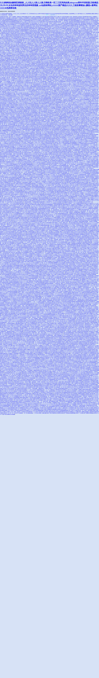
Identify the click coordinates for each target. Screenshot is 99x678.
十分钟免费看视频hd (61, 81)
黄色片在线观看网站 (7, 40)
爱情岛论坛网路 (33, 56)
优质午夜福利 (5, 354)
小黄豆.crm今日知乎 (93, 240)
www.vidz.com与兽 (34, 190)
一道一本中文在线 (37, 205)
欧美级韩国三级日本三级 (25, 286)
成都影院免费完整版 (55, 183)
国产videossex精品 (88, 40)
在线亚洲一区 (23, 278)
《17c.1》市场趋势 (93, 144)
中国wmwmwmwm (50, 367)
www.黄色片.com (18, 379)
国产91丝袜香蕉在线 (44, 19)
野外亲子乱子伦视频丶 (80, 194)
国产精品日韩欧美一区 (51, 51)
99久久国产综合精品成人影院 (41, 330)
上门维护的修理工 (82, 261)
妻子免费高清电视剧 (47, 251)
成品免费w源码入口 (26, 269)
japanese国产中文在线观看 (89, 163)
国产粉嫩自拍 (88, 58)
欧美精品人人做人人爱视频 (6, 47)
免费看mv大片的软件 (46, 229)
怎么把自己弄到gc (82, 103)
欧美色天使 (5, 112)
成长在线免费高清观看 (74, 182)
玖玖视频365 (69, 357)
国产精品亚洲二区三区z (18, 32)
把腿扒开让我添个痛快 (89, 43)
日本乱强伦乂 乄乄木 (65, 138)
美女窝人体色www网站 (15, 406)
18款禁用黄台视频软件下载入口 (54, 43)
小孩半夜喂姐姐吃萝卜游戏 (55, 93)
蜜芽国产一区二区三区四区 (15, 84)
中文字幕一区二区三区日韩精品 (77, 163)
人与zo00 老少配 (71, 226)
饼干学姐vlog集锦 (66, 235)
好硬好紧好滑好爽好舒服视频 (82, 358)
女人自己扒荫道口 (23, 357)
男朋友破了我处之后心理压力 (89, 159)
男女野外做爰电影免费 (17, 339)
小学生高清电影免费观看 (80, 376)
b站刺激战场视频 (42, 77)
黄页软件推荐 (29, 400)
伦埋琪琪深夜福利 (61, 383)
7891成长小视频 (61, 317)
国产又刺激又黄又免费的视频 (68, 218)
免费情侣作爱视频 (82, 275)
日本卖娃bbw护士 (46, 380)
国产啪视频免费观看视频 (43, 225)
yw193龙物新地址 (35, 362)
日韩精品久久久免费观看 (88, 332)
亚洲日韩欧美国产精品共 (44, 235)
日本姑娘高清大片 (38, 94)
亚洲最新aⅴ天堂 (29, 107)
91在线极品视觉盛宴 (28, 82)
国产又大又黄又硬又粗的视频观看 (52, 68)
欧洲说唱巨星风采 (60, 203)
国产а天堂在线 (24, 283)
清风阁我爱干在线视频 (55, 157)
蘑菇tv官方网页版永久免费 (63, 287)
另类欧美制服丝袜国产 (52, 119)
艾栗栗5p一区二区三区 (57, 371)
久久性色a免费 (17, 247)
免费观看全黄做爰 (11, 82)
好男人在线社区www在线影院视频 (90, 98)
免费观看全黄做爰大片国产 (29, 246)
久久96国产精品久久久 (45, 291)
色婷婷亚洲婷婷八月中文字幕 (6, 378)
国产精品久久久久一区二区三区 (90, 359)
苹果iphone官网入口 (81, 282)
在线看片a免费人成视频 (36, 297)
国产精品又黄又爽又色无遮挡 (38, 126)
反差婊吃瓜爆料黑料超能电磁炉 (22, 334)
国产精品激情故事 (14, 260)
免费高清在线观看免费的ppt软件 (8, 266)
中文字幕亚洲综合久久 (27, 156)
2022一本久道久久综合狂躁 (57, 296)
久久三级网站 (92, 181)
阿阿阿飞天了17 (39, 314)
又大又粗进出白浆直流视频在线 (64, 306)
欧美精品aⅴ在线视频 (80, 274)
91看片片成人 (37, 203)
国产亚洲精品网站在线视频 (70, 268)
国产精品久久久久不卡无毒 (85, 104)
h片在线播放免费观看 (38, 337)
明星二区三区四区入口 (24, 151)
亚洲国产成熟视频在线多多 (6, 257)
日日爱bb (7, 148)
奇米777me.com (30, 310)
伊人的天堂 (10, 221)
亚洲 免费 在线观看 (59, 94)
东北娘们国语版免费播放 (25, 137)
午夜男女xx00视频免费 (30, 50)
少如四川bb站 (36, 167)
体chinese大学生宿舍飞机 (34, 154)
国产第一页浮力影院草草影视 (12, 204)
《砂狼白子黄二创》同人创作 (19, 198)
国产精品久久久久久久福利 (67, 128)
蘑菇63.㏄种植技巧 (73, 84)
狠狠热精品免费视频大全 (15, 178)
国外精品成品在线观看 (82, 315)
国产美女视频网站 (42, 119)
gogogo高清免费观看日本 (42, 76)
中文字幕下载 (77, 27)
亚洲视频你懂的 (73, 73)
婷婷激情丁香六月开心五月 (18, 130)
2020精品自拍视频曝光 (54, 234)
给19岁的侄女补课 (57, 95)
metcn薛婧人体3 (13, 50)
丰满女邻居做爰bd (45, 62)
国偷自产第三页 (81, 152)
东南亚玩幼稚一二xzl (33, 347)
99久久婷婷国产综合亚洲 (36, 160)
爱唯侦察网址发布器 (60, 155)
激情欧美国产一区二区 (82, 191)
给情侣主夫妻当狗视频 (64, 255)
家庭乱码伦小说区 (60, 106)
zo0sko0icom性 (41, 305)
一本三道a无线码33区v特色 (31, 356)
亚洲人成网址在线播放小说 (49, 64)
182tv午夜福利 (30, 230)
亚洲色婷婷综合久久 (81, 309)
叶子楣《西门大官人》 (36, 257)
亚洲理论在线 (60, 413)
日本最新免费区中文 (69, 181)
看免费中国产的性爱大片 (59, 58)
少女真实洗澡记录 (94, 91)
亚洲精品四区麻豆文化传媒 (44, 209)
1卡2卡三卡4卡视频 (86, 100)
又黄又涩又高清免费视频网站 (90, 362)
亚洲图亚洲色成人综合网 (85, 63)
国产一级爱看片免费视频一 (14, 49)
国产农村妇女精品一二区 (23, 358)
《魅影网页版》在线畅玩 (43, 388)
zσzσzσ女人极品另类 (6, 404)
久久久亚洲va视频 (80, 310)
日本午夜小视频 (79, 359)
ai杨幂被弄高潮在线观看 (35, 139)
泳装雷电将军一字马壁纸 (13, 192)
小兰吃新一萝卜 (41, 80)
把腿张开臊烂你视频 (53, 104)
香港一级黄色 (68, 286)
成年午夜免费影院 (30, 236)
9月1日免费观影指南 (84, 172)
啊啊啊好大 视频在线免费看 (21, 67)
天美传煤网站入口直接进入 (37, 286)
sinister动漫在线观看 (22, 303)
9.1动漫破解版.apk (13, 189)
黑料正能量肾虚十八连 (33, 225)
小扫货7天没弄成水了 (90, 128)
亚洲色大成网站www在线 (40, 40)
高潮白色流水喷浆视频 (86, 335)
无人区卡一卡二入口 (8, 176)
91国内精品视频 (29, 266)
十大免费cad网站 (59, 246)
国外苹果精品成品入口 (8, 315)
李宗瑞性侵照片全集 (72, 327)
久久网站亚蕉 (32, 134)
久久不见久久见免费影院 (68, 238)
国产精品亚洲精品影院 (61, 330)
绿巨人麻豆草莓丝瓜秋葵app (81, 220)
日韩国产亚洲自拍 (16, 64)
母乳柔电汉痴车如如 (23, 46)
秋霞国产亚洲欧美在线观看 (58, 179)
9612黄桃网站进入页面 (16, 299)
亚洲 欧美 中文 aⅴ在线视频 (49, 107)
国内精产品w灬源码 (15, 384)
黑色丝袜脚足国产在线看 (17, 34)
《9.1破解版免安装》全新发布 (92, 347)
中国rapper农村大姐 (68, 121)
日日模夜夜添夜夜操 (32, 31)
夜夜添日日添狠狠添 (80, 347)
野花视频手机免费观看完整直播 (56, 65)
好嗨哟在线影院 (8, 36)
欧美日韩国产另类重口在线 (25, 297)
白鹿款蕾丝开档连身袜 (67, 253)
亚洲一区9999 (35, 290)
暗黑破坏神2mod (79, 106)
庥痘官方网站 (15, 102)
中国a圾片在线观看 (34, 326)
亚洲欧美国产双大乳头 (92, 65)
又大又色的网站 (44, 161)
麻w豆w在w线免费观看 (44, 102)
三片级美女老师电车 (58, 46)
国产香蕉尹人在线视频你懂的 (55, 277)
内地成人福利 (56, 143)
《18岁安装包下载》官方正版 (52, 321)
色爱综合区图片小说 (18, 398)
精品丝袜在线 (21, 260)
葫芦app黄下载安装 (84, 303)
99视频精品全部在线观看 (82, 31)
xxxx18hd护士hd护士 (60, 391)
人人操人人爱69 (66, 246)
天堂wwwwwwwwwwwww (44, 404)
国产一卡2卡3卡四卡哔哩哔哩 (13, 203)
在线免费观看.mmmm (47, 280)
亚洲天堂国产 (11, 41)
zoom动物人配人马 (38, 374)
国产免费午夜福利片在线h (11, 128)
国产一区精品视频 (33, 388)
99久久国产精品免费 (64, 16)
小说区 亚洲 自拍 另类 (82, 330)
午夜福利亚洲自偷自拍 (56, 97)
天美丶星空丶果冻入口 (40, 239)
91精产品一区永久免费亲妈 (48, 192)
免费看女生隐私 (85, 278)
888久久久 (11, 182)
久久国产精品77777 (58, 253)
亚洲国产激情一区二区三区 (90, 262)
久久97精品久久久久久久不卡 (92, 88)
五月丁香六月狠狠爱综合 (87, 257)
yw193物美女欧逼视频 (92, 361)
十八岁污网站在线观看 (71, 318)
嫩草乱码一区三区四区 (25, 176)
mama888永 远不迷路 (22, 103)
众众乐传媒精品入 (93, 383)
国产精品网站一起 (71, 274)
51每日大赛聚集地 (32, 63)
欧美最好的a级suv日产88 (51, 236)
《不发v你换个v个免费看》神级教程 (32, 130)
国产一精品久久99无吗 (37, 43)
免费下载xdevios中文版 (45, 170)
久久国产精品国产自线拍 (67, 231)
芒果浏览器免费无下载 (21, 107)
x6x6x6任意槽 (18, 80)
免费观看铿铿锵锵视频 (83, 53)
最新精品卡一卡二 (22, 236)
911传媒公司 (41, 326)
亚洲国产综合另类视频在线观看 (26, 353)
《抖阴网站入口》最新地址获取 (78, 405)
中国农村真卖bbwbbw (24, 366)
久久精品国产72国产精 (5, 77)
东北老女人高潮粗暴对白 (12, 122)
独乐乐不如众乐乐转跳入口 (57, 269)
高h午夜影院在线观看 (55, 148)
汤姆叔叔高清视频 (80, 58)
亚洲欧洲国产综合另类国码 (24, 138)
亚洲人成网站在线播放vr (84, 411)
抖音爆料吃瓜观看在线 (62, 274)
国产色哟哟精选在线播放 (62, 42)
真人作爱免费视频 (28, 361)
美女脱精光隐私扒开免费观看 (52, 199)
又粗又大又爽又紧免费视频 (11, 292)
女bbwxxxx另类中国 (84, 62)
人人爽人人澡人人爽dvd (39, 142)
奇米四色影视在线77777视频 (84, 199)
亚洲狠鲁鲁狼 (73, 299)
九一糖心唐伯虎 (4, 252)
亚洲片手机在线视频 (91, 220)
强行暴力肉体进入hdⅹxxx (91, 121)
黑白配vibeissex (26, 398)
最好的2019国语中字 (17, 222)
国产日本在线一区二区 (35, 179)
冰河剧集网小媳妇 (73, 407)
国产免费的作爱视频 (88, 413)
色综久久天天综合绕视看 (14, 108)
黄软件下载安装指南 (76, 214)
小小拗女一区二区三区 (45, 312)
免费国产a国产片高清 (35, 116)
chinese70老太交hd (76, 369)
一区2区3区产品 (60, 85)
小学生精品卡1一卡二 (44, 165)
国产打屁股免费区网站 (79, 137)
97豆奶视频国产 (65, 63)
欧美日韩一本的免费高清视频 (33, 147)
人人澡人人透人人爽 (37, 178)
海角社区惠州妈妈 (15, 328)
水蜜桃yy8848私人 (59, 77)
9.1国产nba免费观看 (80, 258)
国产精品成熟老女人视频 (80, 65)
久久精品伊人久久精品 (20, 150)
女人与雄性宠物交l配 (25, 207)
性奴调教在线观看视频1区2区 (57, 32)
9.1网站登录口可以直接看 (84, 115)
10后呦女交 (57, 49)
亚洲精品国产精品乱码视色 (36, 238)
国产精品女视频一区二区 (69, 106)
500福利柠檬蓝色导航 (61, 67)
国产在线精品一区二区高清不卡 (44, 177)
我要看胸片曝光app (29, 284)
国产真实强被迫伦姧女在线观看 (76, 222)
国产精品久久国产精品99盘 (30, 407)
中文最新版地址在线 (49, 331)
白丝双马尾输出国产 (60, 271)
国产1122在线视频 (89, 112)
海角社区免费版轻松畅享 (18, 378)
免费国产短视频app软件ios (40, 376)
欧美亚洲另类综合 (68, 265)
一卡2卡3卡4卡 (34, 196)
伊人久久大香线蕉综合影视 (10, 295)
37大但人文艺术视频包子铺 (7, 86)
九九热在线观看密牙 (84, 144)
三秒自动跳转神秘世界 (57, 33)
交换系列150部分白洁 (14, 304)
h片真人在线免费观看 (50, 406)
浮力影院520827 (20, 144)
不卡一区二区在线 (11, 361)
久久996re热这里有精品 (46, 295)
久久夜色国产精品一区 (28, 141)
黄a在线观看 (2, 104)
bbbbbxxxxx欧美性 (94, 76)
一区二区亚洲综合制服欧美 (40, 343)
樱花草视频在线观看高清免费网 (42, 65)
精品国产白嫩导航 (67, 292)
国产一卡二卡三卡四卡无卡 (51, 221)
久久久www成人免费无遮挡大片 (40, 195)
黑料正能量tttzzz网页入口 (60, 248)
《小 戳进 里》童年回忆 (28, 394)
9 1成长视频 (89, 410)
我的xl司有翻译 (61, 313)
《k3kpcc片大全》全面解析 (84, 161)
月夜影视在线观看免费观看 (18, 238)
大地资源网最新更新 (83, 108)
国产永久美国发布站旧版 (71, 18)
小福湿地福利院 (10, 383)
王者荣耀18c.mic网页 (23, 328)
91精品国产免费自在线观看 (28, 359)
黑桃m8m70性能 (47, 249)
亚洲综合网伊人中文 (53, 292)
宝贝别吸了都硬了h (87, 248)
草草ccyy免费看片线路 (29, 371)
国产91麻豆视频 (25, 336)
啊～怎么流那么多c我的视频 (80, 242)
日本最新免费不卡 (24, 409)
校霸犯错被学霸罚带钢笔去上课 (38, 54)
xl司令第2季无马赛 (60, 196)
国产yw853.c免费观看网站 (35, 358)
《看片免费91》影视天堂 (11, 225)
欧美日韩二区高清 (72, 348)
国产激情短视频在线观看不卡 (56, 312)
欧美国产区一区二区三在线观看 (34, 244)
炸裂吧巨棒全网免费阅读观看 (54, 21)
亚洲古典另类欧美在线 (87, 357)
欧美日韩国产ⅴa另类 (36, 211)
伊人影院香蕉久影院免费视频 (51, 163)
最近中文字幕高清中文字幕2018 (33, 125)
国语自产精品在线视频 (35, 32)
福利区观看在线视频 (51, 67)
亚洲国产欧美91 (10, 379)
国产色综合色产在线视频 (42, 24)
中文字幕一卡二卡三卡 (38, 344)
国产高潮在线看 (53, 383)
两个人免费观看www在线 (44, 181)
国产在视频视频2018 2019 (79, 204)
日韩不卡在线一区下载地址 (8, 111)
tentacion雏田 (54, 287)
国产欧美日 (20, 367)
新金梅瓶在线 (91, 69)
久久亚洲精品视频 (38, 247)
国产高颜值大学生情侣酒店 (59, 286)
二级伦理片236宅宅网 (42, 110)
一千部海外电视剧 (44, 150)
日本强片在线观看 (65, 209)
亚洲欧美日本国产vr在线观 (53, 278)
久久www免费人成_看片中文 (86, 251)
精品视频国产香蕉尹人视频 (62, 341)
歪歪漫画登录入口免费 (88, 380)
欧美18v (45, 173)
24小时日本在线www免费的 (34, 348)
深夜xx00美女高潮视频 (9, 24)
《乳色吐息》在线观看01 (87, 396)
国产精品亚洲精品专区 (45, 128)
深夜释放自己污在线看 (54, 113)
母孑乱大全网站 (60, 273)
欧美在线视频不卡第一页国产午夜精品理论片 (49, 398)
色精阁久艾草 (47, 352)
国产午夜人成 (62, 177)
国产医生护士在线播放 (5, 89)
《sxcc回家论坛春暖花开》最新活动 (43, 301)
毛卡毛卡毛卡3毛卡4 (34, 21)
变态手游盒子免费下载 (63, 189)
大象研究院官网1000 (69, 155)
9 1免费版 (79, 389)
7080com (88, 169)
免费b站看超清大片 (94, 256)
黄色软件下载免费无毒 (83, 16)
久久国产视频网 (28, 280)
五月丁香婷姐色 (59, 337)
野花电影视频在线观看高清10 (83, 269)
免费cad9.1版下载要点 (62, 156)
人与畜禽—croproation (40, 339)
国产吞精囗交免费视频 (75, 246)
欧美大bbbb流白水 (75, 172)
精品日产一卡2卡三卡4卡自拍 (20, 221)
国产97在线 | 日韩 (34, 25)
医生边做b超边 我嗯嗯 (85, 244)
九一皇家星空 (64, 99)
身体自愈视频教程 (84, 183)
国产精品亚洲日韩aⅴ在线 (30, 248)
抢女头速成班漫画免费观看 (38, 187)
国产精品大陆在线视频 (14, 337)
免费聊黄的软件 (93, 352)
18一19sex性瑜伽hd (13, 301)
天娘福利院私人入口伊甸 (28, 376)
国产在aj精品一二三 (55, 164)
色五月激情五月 (20, 201)
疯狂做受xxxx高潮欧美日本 (63, 305)
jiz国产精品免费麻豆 (6, 283)
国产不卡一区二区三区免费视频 (91, 187)
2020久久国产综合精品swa (18, 248)
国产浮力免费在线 (74, 161)
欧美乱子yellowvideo (81, 42)
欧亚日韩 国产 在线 (54, 282)
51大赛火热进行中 (15, 18)
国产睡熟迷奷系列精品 (94, 132)
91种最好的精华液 (51, 195)
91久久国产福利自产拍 (42, 278)
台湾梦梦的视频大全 (31, 231)
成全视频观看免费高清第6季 (53, 233)
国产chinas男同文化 (64, 370)
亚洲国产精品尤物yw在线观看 (92, 150)
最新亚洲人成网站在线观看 (17, 183)
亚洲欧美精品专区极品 (73, 148)
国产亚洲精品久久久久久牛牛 (20, 181)
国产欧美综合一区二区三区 (27, 374)
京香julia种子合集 (60, 268)
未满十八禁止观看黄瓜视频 (29, 339)
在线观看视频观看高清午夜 (10, 19)
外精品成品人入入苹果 (27, 243)
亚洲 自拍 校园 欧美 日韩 (8, 200)
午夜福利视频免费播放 (46, 168)
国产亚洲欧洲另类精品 (83, 110)
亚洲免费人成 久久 (38, 218)
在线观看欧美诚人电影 (5, 99)
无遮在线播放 (47, 383)
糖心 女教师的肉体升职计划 (37, 85)
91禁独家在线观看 (74, 394)
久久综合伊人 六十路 (33, 274)
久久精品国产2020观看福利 (46, 325)
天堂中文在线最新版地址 (88, 72)
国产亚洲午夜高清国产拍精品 (24, 240)
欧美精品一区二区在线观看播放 (35, 251)
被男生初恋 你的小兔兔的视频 (28, 239)
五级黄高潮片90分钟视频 (51, 227)
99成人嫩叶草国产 (12, 345)
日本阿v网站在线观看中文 (61, 284)
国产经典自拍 (83, 375)
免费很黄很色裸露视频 (68, 100)
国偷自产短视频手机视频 (55, 384)
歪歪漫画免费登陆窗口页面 (50, 337)
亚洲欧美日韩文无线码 (32, 305)
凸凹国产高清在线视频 (81, 230)
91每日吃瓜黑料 (27, 201)
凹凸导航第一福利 (56, 257)
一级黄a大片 (18, 255)
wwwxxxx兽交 (87, 192)
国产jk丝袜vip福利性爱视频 (16, 190)
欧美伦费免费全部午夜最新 (65, 151)
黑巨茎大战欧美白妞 (64, 199)
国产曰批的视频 (65, 33)
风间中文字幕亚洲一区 (20, 106)
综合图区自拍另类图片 (8, 400)
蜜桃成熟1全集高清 (62, 252)
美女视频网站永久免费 (10, 94)
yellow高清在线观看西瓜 (55, 128)
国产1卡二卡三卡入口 (51, 260)
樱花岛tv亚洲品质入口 (57, 301)
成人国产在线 (10, 222)
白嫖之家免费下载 (70, 174)
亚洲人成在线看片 (75, 337)
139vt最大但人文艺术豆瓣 (85, 134)
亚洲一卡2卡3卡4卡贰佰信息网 (80, 227)
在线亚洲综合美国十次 (44, 347)
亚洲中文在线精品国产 (69, 300)
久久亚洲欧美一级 (87, 97)
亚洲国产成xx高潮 (27, 146)
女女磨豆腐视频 (64, 190)
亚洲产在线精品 (80, 409)
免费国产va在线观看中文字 (76, 159)
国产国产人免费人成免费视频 (34, 16)
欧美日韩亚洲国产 (15, 218)
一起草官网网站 (57, 110)
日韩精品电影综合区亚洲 (91, 405)
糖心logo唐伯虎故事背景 (34, 128)
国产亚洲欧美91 (93, 269)
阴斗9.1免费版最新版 (50, 246)
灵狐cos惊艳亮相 (48, 133)
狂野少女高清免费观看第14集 (67, 293)
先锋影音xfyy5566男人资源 (58, 251)
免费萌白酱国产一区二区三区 (74, 345)
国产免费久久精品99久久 (27, 42)
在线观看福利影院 (86, 400)
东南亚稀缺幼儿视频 (26, 182)
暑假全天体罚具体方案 (60, 365)
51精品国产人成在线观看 (84, 398)
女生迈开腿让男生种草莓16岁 (67, 135)
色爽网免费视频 (63, 348)
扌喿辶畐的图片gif (73, 199)
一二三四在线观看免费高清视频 (60, 54)
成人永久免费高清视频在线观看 (31, 275)
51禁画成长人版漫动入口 (59, 80)
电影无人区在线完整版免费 (55, 63)
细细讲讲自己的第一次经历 (50, 305)
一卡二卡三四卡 (79, 98)
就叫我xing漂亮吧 (10, 67)
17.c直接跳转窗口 (31, 253)
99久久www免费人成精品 (50, 359)
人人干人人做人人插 (41, 260)
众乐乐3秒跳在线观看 (31, 314)
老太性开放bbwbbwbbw (24, 347)
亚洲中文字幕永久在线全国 (37, 146)
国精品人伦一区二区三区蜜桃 (26, 194)
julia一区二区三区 (82, 340)
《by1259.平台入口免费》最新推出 (65, 212)
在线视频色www (22, 122)
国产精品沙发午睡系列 (52, 288)
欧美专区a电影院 (22, 72)
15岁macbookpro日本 (50, 284)
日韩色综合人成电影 (78, 290)
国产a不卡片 (10, 300)
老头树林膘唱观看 (32, 233)
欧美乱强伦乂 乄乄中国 (86, 71)
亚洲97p (74, 253)
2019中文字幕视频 (19, 331)
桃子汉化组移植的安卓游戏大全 (51, 187)
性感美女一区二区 (14, 363)
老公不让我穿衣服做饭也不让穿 (13, 164)
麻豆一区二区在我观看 (23, 251)
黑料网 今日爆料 (70, 47)
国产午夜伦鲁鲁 (23, 268)
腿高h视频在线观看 (72, 50)
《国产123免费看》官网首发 (14, 16)
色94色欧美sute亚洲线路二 (7, 98)
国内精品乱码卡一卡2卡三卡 (88, 286)
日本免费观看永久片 (28, 273)
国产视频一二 (53, 216)
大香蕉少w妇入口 (38, 304)
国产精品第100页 (45, 370)
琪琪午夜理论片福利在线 (60, 379)
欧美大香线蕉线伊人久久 (64, 76)
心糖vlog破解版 (91, 354)
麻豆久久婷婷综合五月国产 (31, 191)
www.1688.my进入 (20, 205)
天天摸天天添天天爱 (70, 323)
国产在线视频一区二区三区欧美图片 (68, 164)
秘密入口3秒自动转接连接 (32, 98)
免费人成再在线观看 (66, 382)
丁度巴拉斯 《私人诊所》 (61, 290)
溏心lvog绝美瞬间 (42, 341)
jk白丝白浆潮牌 (40, 176)
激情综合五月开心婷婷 (86, 54)
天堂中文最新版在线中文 (81, 67)
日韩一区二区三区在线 (67, 71)
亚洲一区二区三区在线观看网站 (14, 42)
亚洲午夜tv (78, 370)
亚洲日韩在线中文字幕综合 (6, 102)
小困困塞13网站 (4, 396)
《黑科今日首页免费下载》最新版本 (20, 154)
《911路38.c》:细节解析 (48, 238)
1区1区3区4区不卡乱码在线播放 (12, 286)
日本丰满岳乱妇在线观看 (27, 255)
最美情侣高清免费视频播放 (47, 204)
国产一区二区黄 (82, 410)
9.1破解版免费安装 (36, 370)
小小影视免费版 (70, 198)
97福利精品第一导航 (17, 327)
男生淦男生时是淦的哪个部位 (16, 172)
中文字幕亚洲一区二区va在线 (55, 279)
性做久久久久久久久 (64, 68)
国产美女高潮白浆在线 (16, 152)
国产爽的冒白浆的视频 (51, 112)
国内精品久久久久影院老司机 (25, 293)
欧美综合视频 (86, 265)
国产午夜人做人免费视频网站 (24, 189)
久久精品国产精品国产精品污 (71, 60)
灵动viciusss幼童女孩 (81, 247)
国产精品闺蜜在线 (61, 319)
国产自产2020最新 (45, 384)
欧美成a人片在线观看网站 (12, 78)
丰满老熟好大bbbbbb (65, 49)
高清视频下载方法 (8, 38)
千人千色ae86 (17, 287)
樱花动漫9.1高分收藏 (24, 204)
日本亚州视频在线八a (37, 255)
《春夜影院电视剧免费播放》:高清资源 (74, 40)
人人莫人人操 (46, 279)
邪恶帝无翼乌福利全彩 (93, 229)
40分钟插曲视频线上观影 (35, 112)
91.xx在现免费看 (5, 262)
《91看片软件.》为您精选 (14, 115)
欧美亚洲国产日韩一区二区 (29, 222)
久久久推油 (42, 69)
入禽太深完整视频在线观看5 (50, 47)
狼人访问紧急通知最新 (8, 165)
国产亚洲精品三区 (77, 400)
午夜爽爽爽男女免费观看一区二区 (71, 251)
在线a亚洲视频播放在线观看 (6, 385)
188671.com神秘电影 (20, 288)
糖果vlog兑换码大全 (5, 37)
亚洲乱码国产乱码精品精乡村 (78, 260)
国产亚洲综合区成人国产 (36, 380)
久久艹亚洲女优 (67, 146)
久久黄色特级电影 (87, 164)
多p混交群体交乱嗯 (7, 62)
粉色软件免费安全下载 (63, 264)
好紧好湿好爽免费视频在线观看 (12, 21)
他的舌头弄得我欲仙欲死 (54, 348)
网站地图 (10, 14)
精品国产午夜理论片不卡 (55, 25)
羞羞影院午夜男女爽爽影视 (10, 177)
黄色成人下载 (90, 179)
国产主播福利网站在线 (39, 389)
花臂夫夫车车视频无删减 (60, 406)
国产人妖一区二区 (85, 91)
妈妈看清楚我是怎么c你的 (49, 137)
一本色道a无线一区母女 (88, 124)
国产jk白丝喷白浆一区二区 (59, 194)
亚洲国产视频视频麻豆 (74, 279)
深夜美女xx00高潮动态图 (16, 370)
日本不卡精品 (88, 82)
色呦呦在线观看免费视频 (89, 55)
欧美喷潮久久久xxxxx (53, 116)
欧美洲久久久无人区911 (7, 187)
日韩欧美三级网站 (51, 275)
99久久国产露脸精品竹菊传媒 (14, 235)
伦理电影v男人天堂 (58, 304)
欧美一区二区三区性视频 (45, 402)
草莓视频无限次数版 (70, 262)
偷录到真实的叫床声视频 (9, 75)
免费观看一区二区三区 (18, 343)
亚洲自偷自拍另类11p (59, 178)
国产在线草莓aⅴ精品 (80, 130)
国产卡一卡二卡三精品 (52, 213)
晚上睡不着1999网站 (58, 332)
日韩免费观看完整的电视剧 (53, 84)
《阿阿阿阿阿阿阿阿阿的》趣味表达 (49, 317)
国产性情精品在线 (83, 231)
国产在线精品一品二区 (65, 278)
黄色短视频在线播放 (86, 81)
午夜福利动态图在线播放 (69, 239)
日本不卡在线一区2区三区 (45, 179)
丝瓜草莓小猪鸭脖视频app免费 (21, 258)
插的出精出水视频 (90, 135)
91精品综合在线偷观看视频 (33, 357)
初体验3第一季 (71, 290)
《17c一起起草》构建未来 (29, 242)
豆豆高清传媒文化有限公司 (68, 229)
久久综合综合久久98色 (14, 297)
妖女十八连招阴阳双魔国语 (65, 143)
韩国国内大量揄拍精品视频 (83, 236)
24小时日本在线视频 (49, 191)
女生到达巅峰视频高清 (8, 55)
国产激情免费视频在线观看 (44, 25)
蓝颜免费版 (12, 313)
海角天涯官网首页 (45, 129)
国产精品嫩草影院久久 (63, 115)
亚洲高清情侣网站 (65, 110)
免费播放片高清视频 (82, 343)
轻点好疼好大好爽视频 (42, 306)
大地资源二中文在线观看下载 (50, 42)
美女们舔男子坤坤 (65, 261)
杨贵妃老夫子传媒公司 (41, 233)
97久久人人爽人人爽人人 (53, 75)
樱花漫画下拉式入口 (79, 178)
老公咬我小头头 (3, 379)
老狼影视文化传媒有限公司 (45, 357)
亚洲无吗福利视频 (72, 385)
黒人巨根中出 (71, 192)
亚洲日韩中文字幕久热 (60, 367)
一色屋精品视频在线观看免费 (37, 201)
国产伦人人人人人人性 (65, 82)
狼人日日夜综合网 (8, 46)
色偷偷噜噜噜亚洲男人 (22, 321)
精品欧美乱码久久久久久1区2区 (75, 116)
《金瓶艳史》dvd (14, 77)
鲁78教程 (48, 220)
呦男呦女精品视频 (11, 229)
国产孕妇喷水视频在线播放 (33, 217)
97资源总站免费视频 (5, 299)
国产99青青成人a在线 (91, 50)
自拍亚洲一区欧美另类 (77, 265)
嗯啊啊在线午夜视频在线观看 (61, 226)
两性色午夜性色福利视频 (32, 313)
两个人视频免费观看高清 (79, 300)
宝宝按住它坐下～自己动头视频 (49, 90)
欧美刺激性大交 (40, 124)
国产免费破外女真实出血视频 (68, 277)
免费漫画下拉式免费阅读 (75, 304)
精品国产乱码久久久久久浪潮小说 (79, 102)
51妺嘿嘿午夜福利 (72, 321)
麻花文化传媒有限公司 (89, 239)
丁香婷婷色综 (45, 108)
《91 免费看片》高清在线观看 (82, 287)
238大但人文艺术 (90, 47)
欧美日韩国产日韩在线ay (63, 111)
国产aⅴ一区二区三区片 (50, 155)
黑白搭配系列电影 (23, 218)
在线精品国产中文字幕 (34, 55)
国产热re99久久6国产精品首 (15, 223)
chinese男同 (85, 181)
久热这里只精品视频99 (84, 255)
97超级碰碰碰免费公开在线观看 (70, 176)
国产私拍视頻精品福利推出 (70, 230)
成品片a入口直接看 (25, 299)
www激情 (29, 257)
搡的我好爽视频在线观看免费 (34, 129)
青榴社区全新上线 (93, 334)
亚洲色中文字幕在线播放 (89, 226)
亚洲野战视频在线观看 (66, 93)
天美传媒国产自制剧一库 (46, 121)
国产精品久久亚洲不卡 (7, 326)
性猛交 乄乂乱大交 (61, 402)
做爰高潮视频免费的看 (68, 336)
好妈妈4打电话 (35, 155)
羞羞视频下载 (37, 277)
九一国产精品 (17, 322)
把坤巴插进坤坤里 (64, 309)
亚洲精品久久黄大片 (66, 389)
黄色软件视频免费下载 (25, 110)
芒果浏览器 (82, 147)
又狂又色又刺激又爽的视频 (30, 331)
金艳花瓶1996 (92, 331)
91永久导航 (43, 112)
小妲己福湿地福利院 (60, 310)
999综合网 (82, 165)
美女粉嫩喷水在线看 (28, 308)
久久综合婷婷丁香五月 (28, 226)
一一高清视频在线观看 (26, 135)
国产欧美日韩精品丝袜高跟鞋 (42, 63)
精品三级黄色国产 (18, 182)
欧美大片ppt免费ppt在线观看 (80, 392)
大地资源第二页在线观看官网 (36, 64)
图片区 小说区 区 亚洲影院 (68, 205)
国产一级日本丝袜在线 (75, 113)
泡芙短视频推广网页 (80, 339)
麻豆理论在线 (75, 170)
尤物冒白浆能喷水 (86, 243)
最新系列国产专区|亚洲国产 (73, 28)
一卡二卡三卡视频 (49, 389)
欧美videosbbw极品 (42, 196)
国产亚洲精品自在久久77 (67, 362)
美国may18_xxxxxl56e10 (15, 296)
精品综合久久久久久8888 (16, 220)
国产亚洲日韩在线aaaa (37, 27)
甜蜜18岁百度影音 (84, 383)
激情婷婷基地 (72, 370)
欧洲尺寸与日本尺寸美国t (71, 53)
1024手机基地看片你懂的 (32, 45)
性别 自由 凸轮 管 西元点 (40, 222)
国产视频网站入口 (84, 279)
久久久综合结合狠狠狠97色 (67, 72)
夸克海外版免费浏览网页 (69, 178)
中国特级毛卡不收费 (61, 340)
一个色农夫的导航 (13, 310)
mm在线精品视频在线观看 (92, 103)
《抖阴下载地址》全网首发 (90, 90)
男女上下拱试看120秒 (41, 407)
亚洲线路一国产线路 (38, 185)
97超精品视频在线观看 (83, 221)
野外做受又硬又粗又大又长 (69, 77)
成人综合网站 (76, 185)
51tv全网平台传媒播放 (63, 291)
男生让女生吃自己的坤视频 (18, 47)
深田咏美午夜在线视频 (39, 359)
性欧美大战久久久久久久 (82, 388)
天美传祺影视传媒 (51, 53)
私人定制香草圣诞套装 (18, 410)
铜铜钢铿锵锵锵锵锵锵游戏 (22, 148)
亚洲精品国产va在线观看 (84, 367)
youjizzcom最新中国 (54, 328)
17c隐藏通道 (54, 402)
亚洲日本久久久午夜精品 (66, 97)
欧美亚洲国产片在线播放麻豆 (25, 393)
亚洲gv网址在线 (19, 376)
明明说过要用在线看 (85, 374)
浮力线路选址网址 (6, 194)
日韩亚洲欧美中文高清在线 (44, 148)
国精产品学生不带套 (14, 278)
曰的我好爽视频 (81, 306)
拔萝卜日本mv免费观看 (74, 256)
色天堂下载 (90, 235)
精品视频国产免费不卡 (22, 177)
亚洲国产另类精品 (50, 80)
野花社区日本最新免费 (12, 125)
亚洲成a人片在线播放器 (66, 160)
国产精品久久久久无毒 (77, 45)
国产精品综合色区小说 (38, 383)
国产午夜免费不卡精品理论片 (24, 365)
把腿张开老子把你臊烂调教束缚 (69, 339)
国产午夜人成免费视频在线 (64, 38)
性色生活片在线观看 (27, 36)
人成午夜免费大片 (64, 183)
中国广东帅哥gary (89, 168)
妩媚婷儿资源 (16, 46)
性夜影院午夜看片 (26, 326)
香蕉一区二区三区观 (69, 194)
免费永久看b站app (27, 168)
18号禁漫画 (44, 43)
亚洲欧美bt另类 (6, 186)
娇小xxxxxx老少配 (15, 43)
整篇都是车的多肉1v (80, 323)
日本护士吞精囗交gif (12, 317)
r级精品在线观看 (28, 234)
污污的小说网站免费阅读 (90, 310)
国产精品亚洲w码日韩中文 (43, 117)
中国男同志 (15, 380)
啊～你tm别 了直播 (71, 354)
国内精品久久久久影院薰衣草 (14, 271)
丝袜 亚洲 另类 (65, 279)
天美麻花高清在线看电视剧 (82, 331)
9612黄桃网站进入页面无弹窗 (90, 77)
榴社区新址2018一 (73, 36)
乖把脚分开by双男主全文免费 (29, 169)
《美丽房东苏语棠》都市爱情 (68, 55)
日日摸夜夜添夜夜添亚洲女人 (10, 95)
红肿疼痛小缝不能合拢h (90, 393)
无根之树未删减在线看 (45, 29)
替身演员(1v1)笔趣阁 (78, 192)
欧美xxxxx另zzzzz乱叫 (7, 159)
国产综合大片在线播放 (83, 141)
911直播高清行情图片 (66, 107)
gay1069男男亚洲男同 (5, 406)
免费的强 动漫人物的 (36, 393)
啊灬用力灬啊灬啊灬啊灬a (81, 252)
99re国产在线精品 (42, 275)
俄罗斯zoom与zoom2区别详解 (47, 270)
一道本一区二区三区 (18, 185)
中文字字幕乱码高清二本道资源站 (90, 216)
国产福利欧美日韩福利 (56, 299)
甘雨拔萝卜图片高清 (49, 326)
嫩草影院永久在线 (89, 323)
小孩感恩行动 (13, 90)
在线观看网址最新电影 (67, 214)
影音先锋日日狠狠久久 (69, 125)
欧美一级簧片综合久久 (74, 167)
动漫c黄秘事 (83, 211)
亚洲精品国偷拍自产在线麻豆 (31, 113)
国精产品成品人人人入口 (22, 262)
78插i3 (59, 135)
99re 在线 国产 (79, 217)
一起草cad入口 (10, 322)
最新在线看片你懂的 (76, 91)
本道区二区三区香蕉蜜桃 (72, 361)
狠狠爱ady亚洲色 (94, 100)
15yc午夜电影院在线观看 (22, 128)
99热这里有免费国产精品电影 (7, 106)
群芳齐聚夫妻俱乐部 (59, 27)
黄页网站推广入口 (31, 411)
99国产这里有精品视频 (68, 216)
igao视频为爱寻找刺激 (48, 146)
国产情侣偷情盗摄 (72, 247)
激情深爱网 (48, 222)
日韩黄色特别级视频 (36, 384)
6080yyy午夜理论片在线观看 (62, 195)
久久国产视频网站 (29, 51)
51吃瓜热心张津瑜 (91, 227)
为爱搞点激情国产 (22, 344)
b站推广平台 (54, 185)
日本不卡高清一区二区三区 (92, 42)
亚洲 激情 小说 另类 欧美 (9, 288)
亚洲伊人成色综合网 (93, 213)
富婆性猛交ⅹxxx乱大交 (81, 50)
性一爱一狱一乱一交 (4, 124)
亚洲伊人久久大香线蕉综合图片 (14, 120)
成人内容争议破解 (18, 336)
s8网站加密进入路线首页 (50, 353)
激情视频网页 (74, 143)
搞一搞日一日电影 (83, 64)
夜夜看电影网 (7, 372)
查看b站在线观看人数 (86, 264)
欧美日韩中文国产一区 (9, 269)
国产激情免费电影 (62, 187)
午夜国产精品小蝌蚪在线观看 (27, 261)
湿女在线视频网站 (25, 252)
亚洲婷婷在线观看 (66, 25)
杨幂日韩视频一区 (28, 205)
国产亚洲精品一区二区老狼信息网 (50, 344)
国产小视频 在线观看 (42, 288)
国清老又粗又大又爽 (54, 16)
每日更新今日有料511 (7, 69)
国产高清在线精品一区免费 (49, 207)
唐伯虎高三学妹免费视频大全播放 (50, 34)
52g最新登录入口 (50, 343)
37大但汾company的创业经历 (16, 394)
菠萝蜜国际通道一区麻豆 (84, 174)
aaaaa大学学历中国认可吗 (51, 366)
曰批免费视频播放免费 (63, 165)
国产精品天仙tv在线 (75, 374)
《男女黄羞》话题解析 (50, 120)
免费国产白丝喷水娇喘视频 (70, 258)
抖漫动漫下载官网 (59, 358)
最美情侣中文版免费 (25, 25)
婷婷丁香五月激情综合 (52, 413)
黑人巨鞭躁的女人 (25, 49)
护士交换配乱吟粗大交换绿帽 (40, 273)
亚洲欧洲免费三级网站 (21, 349)
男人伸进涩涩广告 (5, 155)
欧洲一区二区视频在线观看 (31, 209)
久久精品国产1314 (77, 120)
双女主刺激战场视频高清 (15, 306)
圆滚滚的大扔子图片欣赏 (6, 32)
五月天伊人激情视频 (78, 387)
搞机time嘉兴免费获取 (80, 119)
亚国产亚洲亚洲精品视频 (80, 349)
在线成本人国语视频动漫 (26, 108)
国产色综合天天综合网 (21, 65)
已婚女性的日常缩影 (30, 340)
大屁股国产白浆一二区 (55, 208)
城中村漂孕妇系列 (86, 352)
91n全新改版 (28, 186)
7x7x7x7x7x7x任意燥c (4, 169)
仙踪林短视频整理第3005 (20, 383)
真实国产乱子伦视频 (64, 36)
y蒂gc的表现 (49, 31)
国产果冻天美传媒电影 (52, 242)
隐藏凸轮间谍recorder (76, 292)
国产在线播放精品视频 (60, 343)
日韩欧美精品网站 (30, 385)
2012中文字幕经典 (54, 334)
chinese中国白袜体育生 (84, 186)
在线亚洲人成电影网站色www (91, 152)
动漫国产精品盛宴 (51, 365)
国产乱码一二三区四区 (18, 187)
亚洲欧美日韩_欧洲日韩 (22, 28)
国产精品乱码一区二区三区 (36, 192)
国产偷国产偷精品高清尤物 (87, 214)
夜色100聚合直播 (71, 119)
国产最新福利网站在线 (56, 220)
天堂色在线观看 (63, 148)
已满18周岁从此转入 (84, 366)
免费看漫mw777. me (6, 290)
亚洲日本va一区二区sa (68, 86)
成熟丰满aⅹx (65, 407)
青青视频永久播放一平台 (13, 110)
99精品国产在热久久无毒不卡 (32, 264)
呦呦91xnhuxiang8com (31, 303)
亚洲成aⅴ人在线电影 (87, 266)
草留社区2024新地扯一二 (85, 288)
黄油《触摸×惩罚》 (64, 222)
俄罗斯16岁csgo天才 (72, 291)
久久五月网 (56, 326)
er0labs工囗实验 (6, 218)
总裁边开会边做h (56, 73)
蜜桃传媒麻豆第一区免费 (68, 204)
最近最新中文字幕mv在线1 (70, 273)
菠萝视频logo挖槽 (12, 308)
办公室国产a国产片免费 (30, 249)
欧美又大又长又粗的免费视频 (91, 178)
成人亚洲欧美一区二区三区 (60, 387)
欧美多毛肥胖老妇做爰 (41, 265)
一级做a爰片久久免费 (56, 41)
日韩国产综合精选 (46, 37)
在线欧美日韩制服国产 (34, 309)
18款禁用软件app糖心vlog (34, 291)
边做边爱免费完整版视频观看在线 (26, 304)
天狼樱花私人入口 (84, 212)
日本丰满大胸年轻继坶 (34, 216)
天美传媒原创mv (33, 110)
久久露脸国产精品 (37, 295)
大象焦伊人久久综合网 (17, 332)
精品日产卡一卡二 (90, 155)
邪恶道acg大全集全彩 (16, 54)
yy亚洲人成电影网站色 (73, 325)
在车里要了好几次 (25, 132)
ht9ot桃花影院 (15, 214)
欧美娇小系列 (25, 270)
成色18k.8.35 (75, 103)
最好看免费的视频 (89, 165)
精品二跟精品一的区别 (15, 99)
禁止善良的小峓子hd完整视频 (42, 93)
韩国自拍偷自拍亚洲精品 (36, 18)
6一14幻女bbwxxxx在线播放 (17, 226)
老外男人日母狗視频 (78, 326)
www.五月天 (4, 82)
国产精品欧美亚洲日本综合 (13, 97)
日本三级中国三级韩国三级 (42, 340)
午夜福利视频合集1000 (85, 271)
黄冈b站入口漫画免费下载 (34, 270)
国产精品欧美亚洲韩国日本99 (59, 361)
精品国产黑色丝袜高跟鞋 (71, 282)
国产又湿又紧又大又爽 (68, 46)
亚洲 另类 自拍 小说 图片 (12, 29)
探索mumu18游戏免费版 (27, 88)
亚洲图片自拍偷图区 (68, 120)
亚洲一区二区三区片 (8, 391)
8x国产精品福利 (43, 397)
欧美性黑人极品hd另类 (26, 121)
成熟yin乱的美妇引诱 (52, 306)
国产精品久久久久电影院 (86, 249)
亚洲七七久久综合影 (37, 82)
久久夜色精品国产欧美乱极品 (47, 71)
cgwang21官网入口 (80, 55)
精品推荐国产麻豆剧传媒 (90, 94)
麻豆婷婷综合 (37, 150)
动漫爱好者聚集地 (80, 203)
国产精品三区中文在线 (63, 303)
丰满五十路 (61, 154)
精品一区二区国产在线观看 (29, 40)
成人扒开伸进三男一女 (61, 314)
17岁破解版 (95, 207)
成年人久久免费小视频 (92, 117)
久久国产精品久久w (75, 75)
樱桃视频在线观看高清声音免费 (41, 385)
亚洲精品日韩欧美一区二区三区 (48, 358)
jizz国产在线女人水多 (57, 372)
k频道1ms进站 (89, 204)
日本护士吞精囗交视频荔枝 (46, 409)
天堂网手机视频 (23, 217)
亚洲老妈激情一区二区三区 (6, 133)
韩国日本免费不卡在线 (27, 220)
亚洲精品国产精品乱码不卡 (76, 38)
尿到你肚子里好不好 (48, 410)
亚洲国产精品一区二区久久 (77, 297)
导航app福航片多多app (82, 151)
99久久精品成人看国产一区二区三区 (32, 144)
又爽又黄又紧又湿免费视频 (71, 31)
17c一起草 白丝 (30, 389)
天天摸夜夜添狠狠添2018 (90, 130)
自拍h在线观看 (56, 247)
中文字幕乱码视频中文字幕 (49, 94)
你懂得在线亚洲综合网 (23, 134)
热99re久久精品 (57, 72)
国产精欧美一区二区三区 (54, 82)
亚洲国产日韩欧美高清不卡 (87, 113)
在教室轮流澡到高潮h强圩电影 (24, 317)
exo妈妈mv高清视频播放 (47, 300)
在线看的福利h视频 (35, 106)
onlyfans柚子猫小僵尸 (37, 234)
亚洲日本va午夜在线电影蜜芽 (84, 291)
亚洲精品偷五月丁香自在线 (37, 137)
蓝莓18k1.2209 (52, 388)
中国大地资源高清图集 (46, 258)
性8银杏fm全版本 (43, 363)
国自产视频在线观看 (34, 398)
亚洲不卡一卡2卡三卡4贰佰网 (23, 170)
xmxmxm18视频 (39, 173)
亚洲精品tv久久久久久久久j (35, 143)
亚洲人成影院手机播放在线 (8, 314)
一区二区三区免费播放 (14, 396)
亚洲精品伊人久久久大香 (23, 216)
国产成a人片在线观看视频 (24, 20)
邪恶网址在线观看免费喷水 (26, 33)
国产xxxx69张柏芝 (6, 220)
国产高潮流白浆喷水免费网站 (61, 192)
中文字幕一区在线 (44, 36)
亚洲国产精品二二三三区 (82, 404)
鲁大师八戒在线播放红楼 (31, 24)
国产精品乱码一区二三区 (27, 392)
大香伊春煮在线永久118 (72, 379)
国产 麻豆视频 (20, 141)
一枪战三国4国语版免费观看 (31, 260)
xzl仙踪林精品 (71, 376)
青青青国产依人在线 (21, 310)
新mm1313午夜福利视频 (30, 378)
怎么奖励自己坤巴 (54, 297)
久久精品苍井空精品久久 (12, 293)
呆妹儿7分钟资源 (54, 37)
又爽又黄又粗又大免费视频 (83, 176)
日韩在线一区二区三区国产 (44, 45)
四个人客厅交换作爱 (27, 211)
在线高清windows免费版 (39, 95)
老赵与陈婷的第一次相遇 (89, 387)
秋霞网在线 (64, 372)
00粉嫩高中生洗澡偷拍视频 (73, 117)
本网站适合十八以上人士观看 (59, 144)
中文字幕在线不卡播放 (38, 361)
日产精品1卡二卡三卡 (8, 347)
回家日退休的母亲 (21, 234)
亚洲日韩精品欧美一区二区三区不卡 (89, 209)
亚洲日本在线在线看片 (37, 108)
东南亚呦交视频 (82, 313)
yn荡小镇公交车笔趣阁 (94, 108)
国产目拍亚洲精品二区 (86, 129)
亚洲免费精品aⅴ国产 (69, 134)
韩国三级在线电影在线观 (31, 208)
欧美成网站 (27, 229)
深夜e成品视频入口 (41, 31)
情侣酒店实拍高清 (65, 299)
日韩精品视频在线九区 (52, 376)
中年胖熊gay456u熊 (74, 261)
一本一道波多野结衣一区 (55, 209)
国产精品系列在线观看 (75, 223)
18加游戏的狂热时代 (16, 283)
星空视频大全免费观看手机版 (73, 288)
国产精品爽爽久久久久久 (92, 375)
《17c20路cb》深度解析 (5, 328)
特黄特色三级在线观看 (79, 34)
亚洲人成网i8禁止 (79, 239)
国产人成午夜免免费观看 (35, 299)
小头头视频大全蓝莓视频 (61, 126)
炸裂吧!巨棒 (5, 205)
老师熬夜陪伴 (66, 334)
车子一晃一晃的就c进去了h (12, 160)
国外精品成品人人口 (36, 73)
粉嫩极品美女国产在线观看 (11, 60)
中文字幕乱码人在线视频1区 (48, 393)
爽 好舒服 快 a (73, 41)
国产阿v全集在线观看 (84, 111)
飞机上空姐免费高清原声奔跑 (18, 51)
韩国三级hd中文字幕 (34, 138)
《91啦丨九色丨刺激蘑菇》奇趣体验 (35, 318)
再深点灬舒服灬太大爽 (23, 292)
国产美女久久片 (9, 25)
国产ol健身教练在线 (57, 389)
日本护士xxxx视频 (73, 42)
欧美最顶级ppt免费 (88, 379)
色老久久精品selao (13, 321)
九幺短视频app (55, 255)
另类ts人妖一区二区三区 (46, 223)
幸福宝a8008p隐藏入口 (41, 50)
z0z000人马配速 (9, 325)
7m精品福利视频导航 (57, 204)
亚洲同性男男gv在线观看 (33, 292)
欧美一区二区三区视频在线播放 (46, 132)
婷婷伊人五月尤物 (94, 400)
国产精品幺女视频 (66, 353)
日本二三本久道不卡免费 (54, 370)
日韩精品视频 (24, 16)
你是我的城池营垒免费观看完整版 (74, 356)
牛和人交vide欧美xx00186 (48, 178)
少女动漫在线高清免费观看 (31, 288)
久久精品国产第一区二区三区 (51, 201)
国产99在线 (16, 55)
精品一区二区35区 (83, 69)
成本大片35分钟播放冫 (93, 151)
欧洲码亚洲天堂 (49, 50)
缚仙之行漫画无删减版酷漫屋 (70, 196)
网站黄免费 (33, 76)
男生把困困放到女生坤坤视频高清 (63, 170)
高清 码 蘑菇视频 (36, 62)
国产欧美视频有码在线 (69, 363)
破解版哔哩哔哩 (62, 117)
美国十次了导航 (42, 51)
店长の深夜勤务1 (18, 243)
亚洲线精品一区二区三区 (27, 159)
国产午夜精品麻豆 (26, 117)
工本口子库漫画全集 (31, 41)
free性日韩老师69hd (29, 387)
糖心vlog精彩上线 (35, 235)
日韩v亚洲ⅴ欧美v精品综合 (83, 84)
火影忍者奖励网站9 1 (45, 299)
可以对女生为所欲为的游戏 (90, 80)
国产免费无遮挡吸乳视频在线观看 (45, 58)
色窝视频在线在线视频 (75, 129)
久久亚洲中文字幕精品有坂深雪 (90, 270)
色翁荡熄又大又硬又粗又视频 (53, 375)
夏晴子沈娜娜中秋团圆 (74, 111)
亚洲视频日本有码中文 (52, 313)
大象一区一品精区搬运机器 (56, 225)
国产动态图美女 (9, 398)
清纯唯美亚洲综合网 (73, 305)
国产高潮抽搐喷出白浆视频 (80, 155)
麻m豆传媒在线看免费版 (55, 99)
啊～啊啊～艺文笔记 (43, 292)
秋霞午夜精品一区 (56, 222)
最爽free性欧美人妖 (64, 84)
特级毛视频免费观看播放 (46, 41)
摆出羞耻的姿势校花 (38, 107)
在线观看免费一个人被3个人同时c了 (54, 407)
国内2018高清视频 (37, 372)
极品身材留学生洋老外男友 (16, 392)
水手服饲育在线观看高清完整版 (67, 208)
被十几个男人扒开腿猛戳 (16, 53)
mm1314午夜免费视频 (17, 40)
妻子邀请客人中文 (77, 71)
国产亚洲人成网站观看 (61, 122)
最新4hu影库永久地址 (35, 121)
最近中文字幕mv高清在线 (29, 34)
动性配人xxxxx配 (41, 38)
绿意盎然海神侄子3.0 (45, 350)
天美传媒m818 (46, 234)
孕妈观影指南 (10, 181)
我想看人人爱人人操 (82, 361)
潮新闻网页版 (84, 345)
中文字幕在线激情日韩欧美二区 (12, 409)
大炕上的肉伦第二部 (56, 223)
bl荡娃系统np (7, 72)
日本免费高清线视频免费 (81, 179)
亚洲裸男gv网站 (53, 323)
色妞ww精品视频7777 (61, 378)
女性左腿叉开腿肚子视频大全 (16, 169)
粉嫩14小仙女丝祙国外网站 (22, 59)
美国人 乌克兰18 (3, 217)
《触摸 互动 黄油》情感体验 (91, 156)
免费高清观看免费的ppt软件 (88, 389)
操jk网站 (22, 203)
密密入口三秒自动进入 (54, 117)
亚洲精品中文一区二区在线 (39, 406)
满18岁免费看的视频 (77, 357)
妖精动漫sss (67, 186)
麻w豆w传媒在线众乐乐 (90, 56)
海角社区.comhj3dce (40, 91)
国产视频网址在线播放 (83, 305)
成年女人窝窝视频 (66, 41)
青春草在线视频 (22, 186)
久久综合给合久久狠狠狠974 (40, 230)
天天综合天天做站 (92, 279)
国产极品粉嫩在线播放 (37, 280)
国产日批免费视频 (38, 159)
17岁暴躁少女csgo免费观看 (25, 43)
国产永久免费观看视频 (77, 160)
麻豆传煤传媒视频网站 (15, 89)
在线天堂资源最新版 (51, 341)
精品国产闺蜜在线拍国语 (27, 379)
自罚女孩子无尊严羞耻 (43, 75)
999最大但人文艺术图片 (72, 330)
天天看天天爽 (75, 275)
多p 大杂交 (6, 394)
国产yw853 (60, 334)
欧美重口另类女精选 (10, 402)
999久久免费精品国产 (91, 18)
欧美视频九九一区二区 (23, 363)
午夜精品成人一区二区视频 (64, 159)
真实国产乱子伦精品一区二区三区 (66, 34)
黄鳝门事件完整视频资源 (85, 369)
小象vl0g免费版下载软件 (64, 113)
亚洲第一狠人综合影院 (34, 334)
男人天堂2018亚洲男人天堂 (20, 400)
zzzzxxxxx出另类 (53, 20)
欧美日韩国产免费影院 (78, 362)
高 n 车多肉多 (76, 37)
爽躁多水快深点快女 (68, 154)
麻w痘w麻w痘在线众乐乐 (6, 341)
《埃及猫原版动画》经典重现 (81, 225)
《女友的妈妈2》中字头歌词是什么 (87, 28)
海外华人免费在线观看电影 (55, 88)
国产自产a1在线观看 (30, 122)
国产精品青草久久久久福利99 (91, 378)
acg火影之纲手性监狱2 (71, 191)
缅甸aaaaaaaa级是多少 (89, 203)
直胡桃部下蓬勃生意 (12, 103)
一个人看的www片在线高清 (7, 142)
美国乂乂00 (48, 265)
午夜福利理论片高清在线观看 (63, 161)
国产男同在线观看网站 (55, 129)
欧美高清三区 (16, 151)
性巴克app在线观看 (57, 339)
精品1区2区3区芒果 (52, 161)
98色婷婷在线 (74, 235)
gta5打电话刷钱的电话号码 (77, 295)
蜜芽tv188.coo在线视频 (38, 400)
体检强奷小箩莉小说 (57, 205)
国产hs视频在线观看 (65, 168)
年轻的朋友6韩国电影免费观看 (68, 301)
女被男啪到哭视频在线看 (53, 76)
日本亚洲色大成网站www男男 (20, 325)
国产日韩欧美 (35, 80)
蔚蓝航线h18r (26, 279)
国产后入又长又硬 (6, 135)
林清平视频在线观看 (13, 357)
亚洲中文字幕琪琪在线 (39, 371)
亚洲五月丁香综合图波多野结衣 (75, 266)
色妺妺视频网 (36, 312)
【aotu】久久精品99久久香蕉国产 (38, 189)
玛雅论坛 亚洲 (57, 50)
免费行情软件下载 (44, 21)
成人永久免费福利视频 (78, 122)
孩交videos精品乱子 (20, 229)
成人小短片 (31, 46)
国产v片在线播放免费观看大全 (29, 213)
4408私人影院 (27, 405)
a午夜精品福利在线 (44, 315)
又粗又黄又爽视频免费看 (38, 410)
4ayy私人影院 (57, 270)
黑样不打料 (89, 29)
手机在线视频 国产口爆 (44, 334)
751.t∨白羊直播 (12, 387)
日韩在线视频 (91, 321)
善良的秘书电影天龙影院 (93, 252)
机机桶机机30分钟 (49, 339)
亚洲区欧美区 (88, 327)
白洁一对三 (44, 252)
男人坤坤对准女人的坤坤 (13, 312)
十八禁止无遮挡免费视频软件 (69, 269)
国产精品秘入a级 (79, 299)
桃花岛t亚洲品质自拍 (15, 23)
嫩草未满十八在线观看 (88, 207)
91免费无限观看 (31, 28)
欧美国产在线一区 (61, 60)
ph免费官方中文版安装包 (56, 229)
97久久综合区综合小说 (9, 71)
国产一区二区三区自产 (89, 363)
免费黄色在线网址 (15, 404)
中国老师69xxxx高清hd (86, 401)
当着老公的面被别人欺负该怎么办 (60, 345)
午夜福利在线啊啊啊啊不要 (85, 99)
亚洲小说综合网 (39, 411)
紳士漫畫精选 (63, 356)
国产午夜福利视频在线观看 (62, 388)
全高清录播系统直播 (75, 76)
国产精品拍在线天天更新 (41, 322)
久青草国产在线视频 (20, 284)
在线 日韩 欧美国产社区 (19, 369)
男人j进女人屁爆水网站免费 (21, 231)
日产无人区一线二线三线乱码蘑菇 (13, 374)
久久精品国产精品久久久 (89, 299)
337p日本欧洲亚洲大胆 (68, 283)
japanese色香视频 (10, 243)
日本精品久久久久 (40, 253)
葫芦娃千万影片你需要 (48, 240)
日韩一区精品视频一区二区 (6, 214)
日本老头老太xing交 (7, 327)
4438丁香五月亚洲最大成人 (11, 216)
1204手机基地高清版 (56, 168)
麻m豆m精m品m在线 (23, 274)
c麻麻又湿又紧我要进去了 (38, 353)
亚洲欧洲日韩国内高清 (61, 40)
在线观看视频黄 (33, 86)
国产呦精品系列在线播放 (35, 204)
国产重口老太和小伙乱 (12, 56)
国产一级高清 (49, 230)
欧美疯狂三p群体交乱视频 (46, 73)
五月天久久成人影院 (81, 41)
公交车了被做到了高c (84, 146)
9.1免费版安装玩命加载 (73, 213)
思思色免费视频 (40, 391)
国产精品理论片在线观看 (89, 137)
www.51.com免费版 (62, 308)
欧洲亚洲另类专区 (89, 394)
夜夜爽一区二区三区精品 (73, 303)
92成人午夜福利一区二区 (76, 124)
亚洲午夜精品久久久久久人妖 (31, 369)
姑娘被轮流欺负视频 (56, 160)
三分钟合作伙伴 (21, 356)
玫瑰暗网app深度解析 (17, 159)
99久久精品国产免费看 (90, 73)
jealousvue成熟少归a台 (36, 182)
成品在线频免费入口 (37, 84)
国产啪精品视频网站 (4, 189)
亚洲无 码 (38, 41)
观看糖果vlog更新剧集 (63, 116)
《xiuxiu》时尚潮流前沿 (12, 240)
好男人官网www (45, 244)
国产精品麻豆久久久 (27, 410)
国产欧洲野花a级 (69, 37)
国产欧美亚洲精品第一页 (43, 396)
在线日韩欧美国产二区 (88, 201)
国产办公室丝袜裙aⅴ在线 (17, 62)
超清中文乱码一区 (68, 85)
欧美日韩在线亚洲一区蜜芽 (29, 332)
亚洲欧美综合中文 (4, 110)
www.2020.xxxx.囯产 (85, 370)
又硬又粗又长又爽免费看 (73, 56)
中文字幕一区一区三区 (47, 247)
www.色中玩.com (69, 137)
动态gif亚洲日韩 (92, 305)
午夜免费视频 (58, 107)
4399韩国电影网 (58, 55)
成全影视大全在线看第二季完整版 (73, 81)
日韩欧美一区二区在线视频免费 (66, 234)
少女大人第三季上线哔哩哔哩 (72, 144)
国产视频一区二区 (64, 398)
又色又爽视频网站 (36, 157)
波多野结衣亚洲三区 (13, 354)
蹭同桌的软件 (20, 199)
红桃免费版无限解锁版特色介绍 (15, 73)
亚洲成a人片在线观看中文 (24, 18)
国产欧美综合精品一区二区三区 (9, 63)
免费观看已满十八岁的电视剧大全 (30, 111)
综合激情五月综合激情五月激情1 (28, 89)
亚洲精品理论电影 (4, 16)
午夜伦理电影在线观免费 (38, 394)
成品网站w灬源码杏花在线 (57, 258)
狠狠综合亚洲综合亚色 (18, 300)
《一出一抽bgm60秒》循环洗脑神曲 (47, 401)
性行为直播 (76, 134)
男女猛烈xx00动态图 (75, 375)
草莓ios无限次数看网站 (11, 264)
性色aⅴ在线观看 (58, 100)
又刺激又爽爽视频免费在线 (29, 265)
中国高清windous (70, 387)
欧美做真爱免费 (28, 155)
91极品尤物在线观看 (82, 148)
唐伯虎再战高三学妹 (67, 91)
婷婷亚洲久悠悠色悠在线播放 (69, 19)
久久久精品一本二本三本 (26, 84)
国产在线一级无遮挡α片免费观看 (83, 23)
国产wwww (28, 196)
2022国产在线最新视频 (31, 198)
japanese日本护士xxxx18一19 (11, 251)
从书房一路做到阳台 (73, 16)
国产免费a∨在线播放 (46, 261)
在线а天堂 (41, 264)
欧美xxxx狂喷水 (25, 120)
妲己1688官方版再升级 (75, 62)
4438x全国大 (13, 349)
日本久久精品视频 (80, 226)
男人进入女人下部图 (35, 29)
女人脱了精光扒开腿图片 (90, 147)
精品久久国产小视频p (91, 319)
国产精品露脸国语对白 (65, 129)
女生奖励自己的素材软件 (51, 172)
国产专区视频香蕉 (31, 322)
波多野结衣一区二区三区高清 (54, 214)
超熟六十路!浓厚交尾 (31, 345)
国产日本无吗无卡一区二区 (90, 205)
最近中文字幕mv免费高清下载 (89, 318)
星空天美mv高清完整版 (73, 64)
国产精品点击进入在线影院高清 (59, 130)
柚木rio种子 (77, 54)
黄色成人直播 (18, 71)
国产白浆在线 (66, 280)
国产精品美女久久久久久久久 (81, 208)
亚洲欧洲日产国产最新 (26, 99)
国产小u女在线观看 (30, 104)
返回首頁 (52, 14)
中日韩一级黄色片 (30, 352)
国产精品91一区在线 (52, 111)
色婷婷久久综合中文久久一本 (59, 240)
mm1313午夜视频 (71, 54)
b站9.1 (96, 321)
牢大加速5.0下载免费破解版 (56, 102)
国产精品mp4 (39, 248)
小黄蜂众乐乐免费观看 (7, 344)
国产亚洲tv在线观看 (90, 309)
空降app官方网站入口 (43, 190)
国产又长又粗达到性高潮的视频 (7, 242)
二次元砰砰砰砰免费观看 (80, 135)
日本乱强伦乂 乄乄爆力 (33, 396)
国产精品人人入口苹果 (88, 139)
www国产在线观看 (73, 68)
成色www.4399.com (93, 182)
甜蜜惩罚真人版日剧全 (39, 72)
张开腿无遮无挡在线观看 (7, 100)
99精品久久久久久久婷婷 (17, 133)
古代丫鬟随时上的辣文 (64, 62)
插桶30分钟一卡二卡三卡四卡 (40, 226)
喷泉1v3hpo (90, 284)
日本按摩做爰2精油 (14, 366)
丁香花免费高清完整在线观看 (10, 303)
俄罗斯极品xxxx (37, 392)
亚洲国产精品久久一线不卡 (36, 207)
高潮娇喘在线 (73, 25)
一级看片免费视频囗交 (58, 335)
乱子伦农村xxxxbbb (42, 313)
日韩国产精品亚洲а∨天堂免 (80, 47)
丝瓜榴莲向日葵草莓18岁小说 (88, 356)
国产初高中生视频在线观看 (82, 321)
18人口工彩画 (61, 31)
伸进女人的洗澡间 (49, 362)
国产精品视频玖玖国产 (13, 236)
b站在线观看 (82, 82)
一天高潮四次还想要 (48, 253)
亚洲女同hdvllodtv (27, 187)
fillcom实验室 (80, 379)
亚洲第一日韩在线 (59, 401)
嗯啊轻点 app (15, 147)
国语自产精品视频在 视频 (23, 56)
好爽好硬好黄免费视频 (12, 291)
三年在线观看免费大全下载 (69, 29)
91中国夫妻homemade (28, 367)
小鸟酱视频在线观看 (37, 37)
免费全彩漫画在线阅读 (21, 402)
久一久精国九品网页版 (32, 177)
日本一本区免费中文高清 (28, 343)
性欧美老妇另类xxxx (79, 262)
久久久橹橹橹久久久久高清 (63, 350)
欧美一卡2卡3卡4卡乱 (42, 151)
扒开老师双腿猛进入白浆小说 (88, 45)
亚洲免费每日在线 (17, 38)
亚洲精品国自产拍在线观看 (13, 217)
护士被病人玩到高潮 (20, 94)
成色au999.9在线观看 (7, 273)
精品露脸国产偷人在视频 (70, 310)
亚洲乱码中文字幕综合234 (87, 120)
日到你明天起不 (21, 104)
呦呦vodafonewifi (52, 106)
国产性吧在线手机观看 (62, 51)
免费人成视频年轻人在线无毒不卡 (47, 55)
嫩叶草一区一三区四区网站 (57, 45)
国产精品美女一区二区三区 (60, 318)
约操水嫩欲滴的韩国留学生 (60, 191)
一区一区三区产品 (5, 174)
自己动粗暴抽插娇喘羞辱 (31, 278)
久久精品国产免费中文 (51, 28)
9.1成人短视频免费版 (9, 336)
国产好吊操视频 (5, 50)
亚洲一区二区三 (42, 49)
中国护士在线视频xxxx (61, 198)
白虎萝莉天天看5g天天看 (62, 236)
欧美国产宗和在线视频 (23, 77)
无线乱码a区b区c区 (46, 159)
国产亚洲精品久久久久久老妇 (68, 225)
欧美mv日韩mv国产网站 (38, 42)
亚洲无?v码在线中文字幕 (69, 322)
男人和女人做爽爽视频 (47, 257)
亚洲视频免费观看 (71, 51)
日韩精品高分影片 (38, 46)
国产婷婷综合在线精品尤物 (20, 165)
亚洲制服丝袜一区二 (44, 405)
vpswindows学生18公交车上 (57, 29)
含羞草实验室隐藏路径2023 (76, 20)
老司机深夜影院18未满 (27, 126)
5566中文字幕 (34, 117)
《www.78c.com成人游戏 (7, 168)
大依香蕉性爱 (62, 347)
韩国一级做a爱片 (51, 226)
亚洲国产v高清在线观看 (88, 297)
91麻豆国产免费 (6, 137)
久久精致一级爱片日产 (6, 54)
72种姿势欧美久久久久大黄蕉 (42, 122)
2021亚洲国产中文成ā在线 (32, 181)
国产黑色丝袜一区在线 (81, 319)
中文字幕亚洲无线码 (18, 200)
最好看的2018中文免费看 (36, 135)
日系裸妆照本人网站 (48, 72)
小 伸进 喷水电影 (12, 205)
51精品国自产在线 (43, 309)
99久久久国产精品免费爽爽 (39, 163)
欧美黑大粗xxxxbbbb (52, 340)
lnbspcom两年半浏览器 (8, 163)
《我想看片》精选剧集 (76, 93)
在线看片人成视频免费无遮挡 (62, 173)
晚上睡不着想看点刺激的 (89, 238)
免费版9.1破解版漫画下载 (71, 378)
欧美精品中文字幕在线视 (58, 374)
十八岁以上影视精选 (65, 73)
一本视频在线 (27, 32)
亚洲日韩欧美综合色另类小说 (81, 322)
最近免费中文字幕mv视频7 (85, 59)
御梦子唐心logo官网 (94, 122)
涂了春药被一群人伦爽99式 (15, 88)
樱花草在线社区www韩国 (70, 317)
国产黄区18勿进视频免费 (54, 36)
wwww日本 (15, 344)
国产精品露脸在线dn (38, 266)
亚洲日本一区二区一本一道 (9, 413)
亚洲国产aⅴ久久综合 (45, 212)
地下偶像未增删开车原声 (82, 126)
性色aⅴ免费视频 (78, 270)
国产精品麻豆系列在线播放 (66, 396)
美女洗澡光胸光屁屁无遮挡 (19, 113)
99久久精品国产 (62, 282)
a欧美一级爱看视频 (33, 199)
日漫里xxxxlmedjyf (36, 161)
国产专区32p (50, 322)
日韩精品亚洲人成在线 (15, 33)
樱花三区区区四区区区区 (27, 167)
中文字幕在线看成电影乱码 (44, 99)
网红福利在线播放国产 (26, 362)
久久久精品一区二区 (54, 174)
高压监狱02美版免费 (33, 148)
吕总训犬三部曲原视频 (9, 126)
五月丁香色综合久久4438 (5, 230)
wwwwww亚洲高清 (74, 173)
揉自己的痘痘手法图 (26, 100)
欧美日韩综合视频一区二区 (32, 341)
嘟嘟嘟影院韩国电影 (6, 130)
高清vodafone (92, 107)
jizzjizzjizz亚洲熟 (3, 345)
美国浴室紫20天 (34, 365)
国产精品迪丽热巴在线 (93, 337)
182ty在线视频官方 (50, 49)
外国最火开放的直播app (7, 265)
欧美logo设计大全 (14, 72)
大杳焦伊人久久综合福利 (36, 269)
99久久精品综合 (17, 126)
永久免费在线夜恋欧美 (60, 331)
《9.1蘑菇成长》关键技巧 (71, 402)
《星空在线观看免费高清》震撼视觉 (39, 78)
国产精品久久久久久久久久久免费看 (48, 203)
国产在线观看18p (12, 388)
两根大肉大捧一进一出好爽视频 (49, 268)
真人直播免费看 (45, 135)
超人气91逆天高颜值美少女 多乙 (19, 257)
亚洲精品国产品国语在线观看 (54, 190)
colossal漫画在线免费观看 (26, 115)
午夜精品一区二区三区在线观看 (85, 308)
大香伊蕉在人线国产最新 (6, 248)
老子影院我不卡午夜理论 (20, 340)
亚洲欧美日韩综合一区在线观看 (52, 89)
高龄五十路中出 (54, 159)
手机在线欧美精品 (92, 402)
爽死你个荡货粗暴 (54, 380)
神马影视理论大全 (35, 19)
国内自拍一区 (14, 372)
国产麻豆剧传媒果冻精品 (91, 277)
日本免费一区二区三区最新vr (13, 244)
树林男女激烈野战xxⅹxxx (71, 308)
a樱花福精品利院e (16, 362)
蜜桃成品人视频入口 (86, 280)
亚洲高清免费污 (90, 315)
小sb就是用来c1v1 (26, 85)
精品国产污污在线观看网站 (24, 401)
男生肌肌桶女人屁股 (14, 155)
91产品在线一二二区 (91, 64)
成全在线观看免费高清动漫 (61, 411)
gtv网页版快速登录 (8, 113)
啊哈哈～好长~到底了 (78, 72)
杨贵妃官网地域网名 (32, 59)
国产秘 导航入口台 (51, 196)
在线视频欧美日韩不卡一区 (11, 161)
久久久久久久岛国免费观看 (84, 173)
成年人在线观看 (74, 107)
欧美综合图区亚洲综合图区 (11, 233)
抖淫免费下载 (70, 122)
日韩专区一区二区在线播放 (78, 384)
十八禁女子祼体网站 (29, 337)
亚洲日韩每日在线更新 (58, 152)
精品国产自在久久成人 (75, 334)
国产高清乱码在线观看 (39, 47)
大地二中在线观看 (84, 75)
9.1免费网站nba (60, 397)
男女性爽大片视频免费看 (86, 33)
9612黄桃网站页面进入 (91, 253)
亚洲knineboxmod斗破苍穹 (36, 20)
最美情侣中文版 (30, 72)
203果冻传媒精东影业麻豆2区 (51, 303)
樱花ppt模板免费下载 (66, 295)
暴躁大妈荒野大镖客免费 (44, 138)
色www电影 (58, 382)
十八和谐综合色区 (88, 290)
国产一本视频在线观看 (27, 256)
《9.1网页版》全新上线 (46, 243)
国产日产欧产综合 (23, 396)
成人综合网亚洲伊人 (13, 356)
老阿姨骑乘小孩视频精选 (79, 234)
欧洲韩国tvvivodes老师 (22, 233)
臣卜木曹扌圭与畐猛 (88, 268)
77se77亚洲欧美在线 (31, 91)
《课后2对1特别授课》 (90, 177)
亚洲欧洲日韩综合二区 (39, 152)
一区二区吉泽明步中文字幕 (10, 201)
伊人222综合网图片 (4, 117)
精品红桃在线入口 (77, 397)
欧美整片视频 (59, 353)
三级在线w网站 (46, 174)
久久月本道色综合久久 (72, 409)
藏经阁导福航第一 (42, 354)
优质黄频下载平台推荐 (66, 108)
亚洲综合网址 (70, 156)
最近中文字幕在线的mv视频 (48, 248)
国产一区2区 (74, 151)
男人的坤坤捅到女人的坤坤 (68, 90)
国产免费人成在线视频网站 (76, 380)
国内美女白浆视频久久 (55, 147)
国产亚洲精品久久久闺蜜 (72, 411)
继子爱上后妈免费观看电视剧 (82, 133)
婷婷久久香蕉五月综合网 (62, 221)
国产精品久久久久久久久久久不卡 (90, 116)
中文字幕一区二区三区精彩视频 (46, 262)
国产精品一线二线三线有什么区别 (64, 185)
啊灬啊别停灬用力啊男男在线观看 (24, 174)
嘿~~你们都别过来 (80, 77)
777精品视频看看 (40, 303)
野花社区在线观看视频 (89, 409)
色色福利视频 (80, 164)
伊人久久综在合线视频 (34, 262)
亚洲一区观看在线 (73, 190)
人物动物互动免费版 (61, 288)
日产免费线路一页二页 (28, 95)
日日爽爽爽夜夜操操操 (62, 119)
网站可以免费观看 (20, 407)
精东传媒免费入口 (49, 194)
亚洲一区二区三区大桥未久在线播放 (48, 60)
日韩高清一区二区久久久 (41, 200)
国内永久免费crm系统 (26, 54)
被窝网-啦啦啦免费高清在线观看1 (50, 266)
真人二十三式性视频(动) (20, 24)
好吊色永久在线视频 (18, 242)
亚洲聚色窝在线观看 (73, 255)
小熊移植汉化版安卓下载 (70, 177)
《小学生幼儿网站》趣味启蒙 (39, 413)
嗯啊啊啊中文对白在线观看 (59, 262)
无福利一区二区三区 (4, 348)
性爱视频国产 (46, 293)
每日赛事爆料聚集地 (69, 112)
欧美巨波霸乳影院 (34, 58)
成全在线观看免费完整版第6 (7, 68)
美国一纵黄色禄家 (54, 135)
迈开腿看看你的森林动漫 (29, 133)
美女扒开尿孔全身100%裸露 (8, 27)
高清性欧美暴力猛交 (46, 164)
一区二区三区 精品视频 (77, 286)
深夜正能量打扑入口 (78, 181)
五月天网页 (60, 349)
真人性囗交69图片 (52, 385)
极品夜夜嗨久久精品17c (52, 363)
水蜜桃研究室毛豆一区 (91, 372)
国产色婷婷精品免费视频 (90, 274)
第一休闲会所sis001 (74, 186)
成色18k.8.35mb (32, 366)
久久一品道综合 (67, 275)
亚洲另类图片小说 (88, 382)
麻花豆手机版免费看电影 (12, 20)
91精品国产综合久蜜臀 (74, 115)
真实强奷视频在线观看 (71, 347)
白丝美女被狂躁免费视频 (45, 125)
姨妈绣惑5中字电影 (83, 337)
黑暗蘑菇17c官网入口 (61, 217)
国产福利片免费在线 (49, 124)
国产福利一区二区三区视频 (18, 371)
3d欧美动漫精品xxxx (15, 194)
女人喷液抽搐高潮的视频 (45, 287)
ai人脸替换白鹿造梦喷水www (84, 196)
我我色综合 (81, 60)
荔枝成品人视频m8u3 (27, 295)
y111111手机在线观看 (92, 142)
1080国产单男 (17, 176)
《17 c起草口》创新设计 (16, 270)
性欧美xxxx (42, 217)
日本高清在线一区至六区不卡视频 (75, 139)
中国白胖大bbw (91, 51)
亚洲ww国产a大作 (62, 104)
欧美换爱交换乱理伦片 (79, 112)
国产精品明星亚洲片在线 (27, 163)
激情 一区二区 (14, 199)
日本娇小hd (27, 106)
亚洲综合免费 (66, 152)
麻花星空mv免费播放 (77, 46)
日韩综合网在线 (12, 148)
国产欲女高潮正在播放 (75, 49)
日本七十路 (21, 155)
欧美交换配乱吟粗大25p (17, 69)
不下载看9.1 (36, 51)
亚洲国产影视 (69, 260)
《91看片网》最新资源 (45, 32)
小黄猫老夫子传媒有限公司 (72, 169)
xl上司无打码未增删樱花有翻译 (59, 400)
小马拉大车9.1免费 (75, 82)
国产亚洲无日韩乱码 (76, 335)
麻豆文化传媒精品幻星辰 (5, 152)
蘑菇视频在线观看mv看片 (21, 323)
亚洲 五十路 (46, 88)
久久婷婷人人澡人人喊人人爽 (12, 411)
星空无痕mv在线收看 (63, 56)
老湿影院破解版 (37, 296)
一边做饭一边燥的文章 (35, 71)
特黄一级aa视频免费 (41, 81)
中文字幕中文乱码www (47, 33)
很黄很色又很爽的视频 (25, 192)
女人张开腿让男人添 (79, 363)
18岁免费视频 (88, 218)
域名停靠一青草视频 (66, 244)
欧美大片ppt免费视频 (56, 295)
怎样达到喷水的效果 (61, 47)
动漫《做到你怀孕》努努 (81, 25)
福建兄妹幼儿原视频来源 (33, 404)
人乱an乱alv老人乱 (63, 321)
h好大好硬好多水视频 (60, 207)
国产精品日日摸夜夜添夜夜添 (71, 343)
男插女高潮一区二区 (68, 227)
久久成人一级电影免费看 (49, 391)
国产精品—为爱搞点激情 (27, 142)
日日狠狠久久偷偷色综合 (39, 310)
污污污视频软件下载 (28, 62)
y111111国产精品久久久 (33, 102)
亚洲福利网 (89, 242)
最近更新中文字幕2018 (33, 77)
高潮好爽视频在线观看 (18, 265)
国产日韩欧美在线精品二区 (28, 152)
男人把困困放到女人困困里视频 (21, 129)
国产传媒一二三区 (44, 277)
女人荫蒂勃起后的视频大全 (82, 354)
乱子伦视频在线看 (43, 53)
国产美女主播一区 (60, 112)
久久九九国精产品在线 (73, 398)
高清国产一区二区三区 (67, 102)
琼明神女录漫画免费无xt (5, 43)
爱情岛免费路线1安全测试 (88, 336)
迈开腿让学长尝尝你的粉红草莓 (72, 366)
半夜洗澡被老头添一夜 (46, 156)
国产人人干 (15, 347)
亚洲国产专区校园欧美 (63, 201)
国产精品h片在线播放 (14, 212)
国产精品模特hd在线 (14, 274)
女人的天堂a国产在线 (31, 391)
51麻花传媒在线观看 (40, 366)
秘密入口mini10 (68, 271)
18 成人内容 (20, 95)
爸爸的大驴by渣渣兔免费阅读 (80, 125)
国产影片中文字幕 (18, 279)
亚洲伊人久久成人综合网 (80, 29)
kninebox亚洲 (10, 227)
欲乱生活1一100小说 (55, 243)
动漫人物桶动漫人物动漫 (73, 99)
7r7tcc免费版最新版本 (84, 256)
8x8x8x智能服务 (69, 400)
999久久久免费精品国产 (26, 80)
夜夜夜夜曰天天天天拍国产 (25, 160)
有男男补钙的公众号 (77, 85)
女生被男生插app (44, 139)
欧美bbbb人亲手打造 (78, 293)
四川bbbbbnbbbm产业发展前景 (49, 85)
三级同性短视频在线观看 (90, 170)
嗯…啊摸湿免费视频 (92, 322)
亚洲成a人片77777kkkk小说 (8, 340)
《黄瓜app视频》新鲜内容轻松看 (7, 256)
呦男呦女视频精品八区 (89, 60)
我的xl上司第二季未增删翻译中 (9, 107)
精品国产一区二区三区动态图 (25, 214)
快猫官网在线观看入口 (8, 287)
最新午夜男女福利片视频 (34, 328)
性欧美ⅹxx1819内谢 (29, 277)
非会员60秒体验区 (86, 85)
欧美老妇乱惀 (27, 238)
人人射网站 (61, 23)
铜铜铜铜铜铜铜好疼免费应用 (27, 247)
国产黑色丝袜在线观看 (23, 225)
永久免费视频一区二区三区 (10, 81)
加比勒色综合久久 (18, 142)
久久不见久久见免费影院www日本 (60, 325)
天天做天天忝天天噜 (5, 370)
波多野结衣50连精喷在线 (10, 141)
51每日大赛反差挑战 (15, 37)
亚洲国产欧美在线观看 (21, 266)
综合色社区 (17, 27)
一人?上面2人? (8, 51)
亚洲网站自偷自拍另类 (53, 154)
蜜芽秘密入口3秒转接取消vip (29, 200)
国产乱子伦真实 (16, 25)
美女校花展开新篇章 (90, 349)
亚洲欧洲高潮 (68, 80)
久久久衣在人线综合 (72, 388)
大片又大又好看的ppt (23, 102)
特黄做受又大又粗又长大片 (18, 273)
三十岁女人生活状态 (59, 275)
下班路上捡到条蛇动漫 (16, 253)
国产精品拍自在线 (21, 90)
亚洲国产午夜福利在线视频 (12, 104)
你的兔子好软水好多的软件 (6, 339)
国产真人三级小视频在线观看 (8, 150)
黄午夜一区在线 (72, 315)
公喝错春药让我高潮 (61, 323)
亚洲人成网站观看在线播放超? (81, 229)
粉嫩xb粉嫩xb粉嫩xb (24, 397)
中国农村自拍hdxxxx (77, 207)
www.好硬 (12, 279)
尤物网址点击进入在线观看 (44, 274)
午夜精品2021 (22, 249)
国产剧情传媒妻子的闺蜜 (48, 304)
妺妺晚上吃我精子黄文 (20, 277)
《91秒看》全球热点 (68, 32)
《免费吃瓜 (83, 189)
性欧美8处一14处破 (92, 371)
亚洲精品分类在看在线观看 (81, 51)
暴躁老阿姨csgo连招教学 (27, 372)
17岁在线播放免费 (11, 309)
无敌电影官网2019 (21, 81)
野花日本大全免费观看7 (61, 28)
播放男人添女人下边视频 (8, 80)
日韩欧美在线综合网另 (49, 142)
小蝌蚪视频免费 (77, 401)
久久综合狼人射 (27, 300)
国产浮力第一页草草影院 (16, 211)
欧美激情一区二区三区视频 (16, 146)
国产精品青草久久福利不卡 (75, 189)
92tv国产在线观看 (57, 362)
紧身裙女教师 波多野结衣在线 (39, 220)
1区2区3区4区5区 (21, 301)
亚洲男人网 (54, 156)
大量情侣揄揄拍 (86, 283)
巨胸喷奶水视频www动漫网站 (77, 382)
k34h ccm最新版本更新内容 (56, 235)
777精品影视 (86, 240)
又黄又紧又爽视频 (51, 77)
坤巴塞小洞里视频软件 (6, 238)
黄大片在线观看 (40, 191)
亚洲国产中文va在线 (77, 248)
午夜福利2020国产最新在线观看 (64, 150)
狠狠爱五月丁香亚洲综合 (6, 359)
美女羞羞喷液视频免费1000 (25, 29)
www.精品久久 (32, 93)
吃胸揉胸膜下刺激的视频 (69, 179)
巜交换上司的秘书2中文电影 (43, 56)
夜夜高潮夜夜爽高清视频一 (92, 300)
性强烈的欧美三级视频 (63, 266)
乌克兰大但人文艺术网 (52, 273)
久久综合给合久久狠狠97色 (79, 121)
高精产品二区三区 (21, 50)
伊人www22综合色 (37, 164)
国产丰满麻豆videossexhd (5, 23)
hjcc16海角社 (61, 363)
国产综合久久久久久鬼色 (65, 124)
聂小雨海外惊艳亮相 (78, 86)
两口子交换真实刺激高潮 (35, 229)
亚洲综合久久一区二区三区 (31, 81)
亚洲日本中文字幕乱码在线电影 (25, 161)
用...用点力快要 (22, 98)
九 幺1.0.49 (35, 256)
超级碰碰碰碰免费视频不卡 (78, 80)
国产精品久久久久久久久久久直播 (91, 222)
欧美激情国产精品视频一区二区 (64, 172)
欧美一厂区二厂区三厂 (6, 352)
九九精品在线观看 (19, 82)
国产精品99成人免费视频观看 (48, 379)
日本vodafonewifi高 (21, 264)
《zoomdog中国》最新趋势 (67, 21)
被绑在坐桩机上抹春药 (41, 169)
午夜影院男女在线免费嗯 (46, 372)
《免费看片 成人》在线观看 (8, 173)
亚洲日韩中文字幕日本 (23, 348)
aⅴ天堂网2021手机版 (47, 255)
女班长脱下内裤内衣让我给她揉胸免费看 (9, 401)
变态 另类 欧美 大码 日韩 (82, 407)
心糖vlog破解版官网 (91, 230)
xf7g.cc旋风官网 (63, 50)
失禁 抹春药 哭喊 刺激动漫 (49, 411)
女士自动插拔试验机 (57, 218)
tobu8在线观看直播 (89, 195)
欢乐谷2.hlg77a (45, 104)
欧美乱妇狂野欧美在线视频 (41, 134)
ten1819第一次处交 (48, 23)
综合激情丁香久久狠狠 (79, 157)
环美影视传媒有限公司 (18, 36)
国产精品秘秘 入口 (40, 221)
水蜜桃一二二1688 (75, 146)
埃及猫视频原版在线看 (84, 213)
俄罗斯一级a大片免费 (59, 142)
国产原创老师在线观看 (50, 100)
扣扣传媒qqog (50, 110)
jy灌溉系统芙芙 (51, 271)
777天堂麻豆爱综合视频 (8, 258)
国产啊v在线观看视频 (34, 49)
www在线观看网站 (22, 352)
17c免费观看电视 (81, 378)
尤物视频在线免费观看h (76, 243)
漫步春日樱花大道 (49, 91)
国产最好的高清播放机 (47, 374)
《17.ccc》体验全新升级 (5, 275)
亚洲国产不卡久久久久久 (13, 319)
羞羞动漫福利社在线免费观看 (52, 69)
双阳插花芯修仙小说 (68, 94)
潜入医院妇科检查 (51, 134)
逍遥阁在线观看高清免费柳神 (15, 117)
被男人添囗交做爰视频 (73, 132)
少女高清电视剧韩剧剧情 (19, 191)
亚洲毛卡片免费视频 (71, 130)
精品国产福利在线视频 (56, 211)
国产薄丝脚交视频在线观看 (83, 190)
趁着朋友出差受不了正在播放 (77, 43)
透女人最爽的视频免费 (40, 28)
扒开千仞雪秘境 (19, 413)
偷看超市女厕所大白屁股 (68, 349)
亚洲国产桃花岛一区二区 (23, 291)
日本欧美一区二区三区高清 (26, 97)
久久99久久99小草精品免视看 (72, 314)
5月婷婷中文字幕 (54, 212)
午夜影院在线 (13, 208)
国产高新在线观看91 (81, 200)
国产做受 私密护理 (37, 33)
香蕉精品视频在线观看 (37, 186)
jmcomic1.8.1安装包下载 (58, 322)
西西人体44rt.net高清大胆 (40, 236)
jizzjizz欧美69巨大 (24, 143)
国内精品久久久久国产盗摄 (79, 372)
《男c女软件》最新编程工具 (63, 20)
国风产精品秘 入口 (59, 120)
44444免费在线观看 (88, 34)
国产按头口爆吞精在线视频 (65, 297)
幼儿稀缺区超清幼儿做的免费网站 (39, 115)
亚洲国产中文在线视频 (86, 304)
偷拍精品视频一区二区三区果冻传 (16, 124)
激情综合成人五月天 (84, 314)
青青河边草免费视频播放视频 (44, 98)
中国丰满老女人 (52, 139)
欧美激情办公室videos (77, 97)
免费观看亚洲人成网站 (54, 62)
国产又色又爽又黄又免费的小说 (34, 268)
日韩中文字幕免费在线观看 (7, 247)
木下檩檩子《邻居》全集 (21, 305)
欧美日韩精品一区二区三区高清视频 (80, 371)
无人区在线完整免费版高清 (79, 128)
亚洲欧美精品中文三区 (90, 194)
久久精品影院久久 (26, 139)
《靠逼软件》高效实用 (36, 317)
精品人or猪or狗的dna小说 (91, 27)
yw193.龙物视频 (25, 271)
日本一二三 (7, 384)
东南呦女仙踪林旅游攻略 (46, 143)
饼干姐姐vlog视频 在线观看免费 (14, 335)
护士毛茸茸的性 (77, 280)
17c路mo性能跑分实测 (21, 208)
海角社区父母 (10, 382)
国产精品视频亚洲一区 (42, 67)
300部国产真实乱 (82, 185)
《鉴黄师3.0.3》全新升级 (26, 157)
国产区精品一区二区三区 (59, 103)
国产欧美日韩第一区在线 (58, 300)
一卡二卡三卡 (95, 33)
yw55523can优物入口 (35, 405)
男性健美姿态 (80, 240)
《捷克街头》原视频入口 (74, 165)
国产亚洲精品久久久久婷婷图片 (8, 116)
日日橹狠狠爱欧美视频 (12, 179)
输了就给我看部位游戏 (57, 133)
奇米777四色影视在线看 (75, 33)
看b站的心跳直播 (89, 301)
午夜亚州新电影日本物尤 (32, 354)
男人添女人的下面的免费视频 (83, 19)
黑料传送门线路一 (22, 125)
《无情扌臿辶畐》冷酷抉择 (9, 196)
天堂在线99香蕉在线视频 (34, 397)
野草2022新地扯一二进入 (70, 203)
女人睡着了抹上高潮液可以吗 (48, 182)
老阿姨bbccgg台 (54, 167)
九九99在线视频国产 (86, 32)
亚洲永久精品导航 (43, 375)
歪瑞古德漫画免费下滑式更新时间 (46, 103)
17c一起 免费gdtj (47, 185)
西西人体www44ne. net (47, 186)
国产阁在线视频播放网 (61, 53)
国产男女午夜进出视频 (52, 349)
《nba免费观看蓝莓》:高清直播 (79, 150)
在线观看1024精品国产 (78, 365)
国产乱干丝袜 (5, 115)
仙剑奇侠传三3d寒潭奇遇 (63, 163)
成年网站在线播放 (25, 23)
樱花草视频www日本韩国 (85, 167)
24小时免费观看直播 (17, 213)
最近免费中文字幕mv (78, 90)
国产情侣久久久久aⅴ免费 (50, 217)
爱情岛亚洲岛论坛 (29, 150)
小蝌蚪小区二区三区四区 (75, 278)
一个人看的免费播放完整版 (14, 132)
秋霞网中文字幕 (54, 291)
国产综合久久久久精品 (44, 113)
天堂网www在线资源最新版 (63, 141)
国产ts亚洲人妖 (37, 387)
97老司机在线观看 (5, 212)
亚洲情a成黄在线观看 (40, 89)
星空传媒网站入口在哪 (66, 211)
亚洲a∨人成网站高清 (30, 68)
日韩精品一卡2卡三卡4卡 (55, 293)
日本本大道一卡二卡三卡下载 (19, 341)
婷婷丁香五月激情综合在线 (58, 125)
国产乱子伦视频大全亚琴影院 (47, 387)
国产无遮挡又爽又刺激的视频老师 (59, 357)
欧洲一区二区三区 (69, 207)
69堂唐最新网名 (52, 122)
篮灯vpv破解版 (39, 345)
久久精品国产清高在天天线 (83, 317)
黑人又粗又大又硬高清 (74, 410)
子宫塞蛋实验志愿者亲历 (47, 46)
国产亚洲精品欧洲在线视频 (82, 385)
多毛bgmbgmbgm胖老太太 (19, 68)
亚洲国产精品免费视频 (60, 137)
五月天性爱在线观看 (64, 270)
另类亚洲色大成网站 (20, 75)
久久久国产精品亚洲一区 (5, 253)
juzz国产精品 (24, 253)
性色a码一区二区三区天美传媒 (50, 264)
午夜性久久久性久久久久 (91, 200)
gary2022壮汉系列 (20, 387)
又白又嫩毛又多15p (56, 98)
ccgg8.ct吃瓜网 (71, 242)
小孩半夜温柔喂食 (81, 177)
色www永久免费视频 (46, 296)
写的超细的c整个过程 (66, 405)
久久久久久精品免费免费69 (9, 407)
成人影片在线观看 (73, 393)
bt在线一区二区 (26, 190)
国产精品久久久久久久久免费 (26, 37)
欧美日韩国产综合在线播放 (6, 154)
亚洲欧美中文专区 (8, 343)
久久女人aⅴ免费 (45, 323)
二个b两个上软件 (33, 151)
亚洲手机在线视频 (62, 200)
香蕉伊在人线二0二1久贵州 (16, 195)
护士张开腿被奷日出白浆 (7, 129)
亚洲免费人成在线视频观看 (70, 142)
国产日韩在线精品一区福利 (43, 336)
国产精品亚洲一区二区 (81, 328)
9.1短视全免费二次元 (39, 133)
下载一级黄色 (79, 318)
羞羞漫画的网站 (19, 309)
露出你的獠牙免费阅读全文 (18, 405)
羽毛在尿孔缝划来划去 (13, 280)
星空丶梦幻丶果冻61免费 (40, 332)
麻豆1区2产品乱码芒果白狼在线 (9, 234)
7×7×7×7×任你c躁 (50, 332)
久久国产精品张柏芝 (45, 16)
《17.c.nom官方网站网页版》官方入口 (33, 90)
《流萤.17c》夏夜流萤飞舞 (6, 34)
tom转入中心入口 (10, 91)
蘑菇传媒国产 (42, 155)
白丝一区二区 (26, 53)
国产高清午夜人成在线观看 (15, 252)
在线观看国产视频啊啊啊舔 (27, 164)
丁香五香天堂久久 (86, 20)
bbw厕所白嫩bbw (36, 36)
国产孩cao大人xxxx (44, 308)
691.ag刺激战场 (3, 20)
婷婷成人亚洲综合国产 (61, 359)
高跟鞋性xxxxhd (91, 385)
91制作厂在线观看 (48, 152)
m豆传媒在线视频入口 (34, 53)
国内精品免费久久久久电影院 (39, 367)
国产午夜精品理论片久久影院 (32, 165)
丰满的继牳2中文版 (85, 198)
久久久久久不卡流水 (70, 252)
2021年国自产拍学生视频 (44, 167)
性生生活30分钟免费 (26, 223)
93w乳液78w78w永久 (7, 213)
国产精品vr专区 (49, 239)
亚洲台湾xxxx (33, 176)
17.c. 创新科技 (79, 312)
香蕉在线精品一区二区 (86, 246)
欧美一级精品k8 (49, 54)
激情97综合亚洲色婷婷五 (21, 45)
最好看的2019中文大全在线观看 (75, 201)
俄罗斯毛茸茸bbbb (65, 256)
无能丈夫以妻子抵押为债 (9, 45)
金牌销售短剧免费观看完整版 (43, 86)
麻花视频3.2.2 (86, 122)
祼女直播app (72, 270)
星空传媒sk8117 (92, 295)
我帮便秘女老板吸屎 (11, 59)
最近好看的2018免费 (83, 182)
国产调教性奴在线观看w (42, 271)
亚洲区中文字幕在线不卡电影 (34, 212)
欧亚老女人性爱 (35, 214)
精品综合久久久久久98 (28, 195)
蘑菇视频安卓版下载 (75, 244)
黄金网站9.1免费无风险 (26, 76)
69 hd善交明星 (83, 223)
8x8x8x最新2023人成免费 (91, 24)
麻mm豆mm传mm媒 (22, 147)
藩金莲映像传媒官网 (29, 94)
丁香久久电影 (53, 274)
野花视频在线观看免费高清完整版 (36, 120)
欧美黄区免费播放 (27, 183)
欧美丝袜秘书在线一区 (92, 143)
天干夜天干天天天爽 (52, 397)
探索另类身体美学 (37, 156)
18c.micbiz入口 (77, 198)
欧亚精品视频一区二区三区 (85, 406)
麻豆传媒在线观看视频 (82, 402)
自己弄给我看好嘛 (83, 117)
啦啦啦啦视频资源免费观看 (49, 314)
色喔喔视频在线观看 (18, 168)
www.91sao (76, 174)
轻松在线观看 (27, 58)
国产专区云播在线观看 (50, 394)
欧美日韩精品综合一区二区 (20, 41)
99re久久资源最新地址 (72, 126)
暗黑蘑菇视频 (77, 212)
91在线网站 (85, 353)
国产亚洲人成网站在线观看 (35, 252)
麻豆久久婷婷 (88, 157)
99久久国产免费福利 (78, 238)
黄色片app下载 (34, 99)
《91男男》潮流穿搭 (40, 382)
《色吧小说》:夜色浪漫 (50, 310)
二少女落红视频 (75, 59)
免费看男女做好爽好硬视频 (80, 24)
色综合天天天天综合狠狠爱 (20, 318)
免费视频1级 (74, 306)
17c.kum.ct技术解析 (77, 100)
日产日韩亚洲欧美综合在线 (55, 108)
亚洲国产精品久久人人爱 (72, 340)
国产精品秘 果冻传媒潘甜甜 (31, 124)
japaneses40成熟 (73, 168)
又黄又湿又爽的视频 (64, 233)
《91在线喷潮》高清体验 (70, 331)
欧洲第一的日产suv (49, 95)
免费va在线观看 (80, 73)
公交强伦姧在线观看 (45, 147)
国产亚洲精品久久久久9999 (47, 144)
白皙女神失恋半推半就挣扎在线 (72, 313)
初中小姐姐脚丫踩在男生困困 (21, 375)
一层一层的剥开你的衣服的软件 (55, 24)
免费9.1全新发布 (18, 256)
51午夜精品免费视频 (86, 312)
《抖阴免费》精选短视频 (58, 239)
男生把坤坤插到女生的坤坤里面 (76, 233)
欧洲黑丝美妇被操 (10, 334)
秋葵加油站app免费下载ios (90, 344)
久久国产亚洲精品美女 (75, 249)
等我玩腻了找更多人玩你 (90, 119)
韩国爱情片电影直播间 (42, 319)
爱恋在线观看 (62, 174)
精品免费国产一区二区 (27, 327)
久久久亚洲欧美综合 (51, 173)
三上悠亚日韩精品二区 (35, 170)
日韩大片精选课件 (73, 152)
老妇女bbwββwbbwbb (47, 286)
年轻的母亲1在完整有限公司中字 (23, 116)
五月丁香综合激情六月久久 (19, 385)
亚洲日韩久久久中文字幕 (70, 58)
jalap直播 (19, 372)
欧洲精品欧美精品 (68, 296)
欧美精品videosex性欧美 (92, 191)
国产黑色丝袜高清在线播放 (21, 389)
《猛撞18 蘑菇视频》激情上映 (67, 220)
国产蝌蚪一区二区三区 (93, 102)
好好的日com (57, 124)
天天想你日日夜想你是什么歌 (69, 133)
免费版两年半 (86, 295)
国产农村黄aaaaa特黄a (83, 154)
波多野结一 (60, 292)
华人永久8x (73, 328)
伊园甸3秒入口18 (90, 223)
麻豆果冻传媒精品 (19, 111)
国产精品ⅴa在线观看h (46, 211)
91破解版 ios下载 (18, 156)
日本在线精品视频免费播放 (57, 176)
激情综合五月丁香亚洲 (54, 347)
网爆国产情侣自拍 (24, 319)
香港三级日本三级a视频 (33, 375)
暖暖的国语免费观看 (48, 283)
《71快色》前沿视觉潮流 (63, 167)
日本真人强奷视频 (8, 380)
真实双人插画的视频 (25, 64)
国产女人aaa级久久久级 (25, 21)
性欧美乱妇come (38, 104)
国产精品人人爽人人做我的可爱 (73, 383)
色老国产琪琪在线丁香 (57, 280)
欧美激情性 (53, 170)
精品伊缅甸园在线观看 (50, 126)
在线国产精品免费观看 (52, 252)
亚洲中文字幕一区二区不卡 (24, 78)
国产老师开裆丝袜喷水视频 (24, 380)
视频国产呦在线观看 (39, 68)
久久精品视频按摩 (33, 271)
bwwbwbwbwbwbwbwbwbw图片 (33, 402)
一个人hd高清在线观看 (81, 348)
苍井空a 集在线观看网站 (37, 174)
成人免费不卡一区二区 (87, 397)
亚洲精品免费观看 (44, 348)
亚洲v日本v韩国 (20, 308)
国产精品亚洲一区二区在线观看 (56, 19)
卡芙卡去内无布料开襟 (5, 90)
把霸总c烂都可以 (45, 20)
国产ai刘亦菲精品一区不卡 (69, 358)
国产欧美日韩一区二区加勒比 (54, 256)
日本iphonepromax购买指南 (79, 88)
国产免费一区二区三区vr (62, 385)
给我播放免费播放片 (61, 260)
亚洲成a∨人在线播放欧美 (11, 358)
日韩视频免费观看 (24, 31)
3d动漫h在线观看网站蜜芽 (89, 138)
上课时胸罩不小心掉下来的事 (56, 86)
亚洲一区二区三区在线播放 (92, 21)
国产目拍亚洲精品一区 (21, 345)
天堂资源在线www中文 (15, 157)
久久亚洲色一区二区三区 (54, 59)
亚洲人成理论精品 (36, 327)
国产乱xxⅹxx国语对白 (16, 326)
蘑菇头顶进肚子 (45, 282)
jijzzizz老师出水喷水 (42, 290)
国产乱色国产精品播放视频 (7, 185)
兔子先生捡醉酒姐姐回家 (27, 335)
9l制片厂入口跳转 (80, 413)
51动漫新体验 (91, 231)
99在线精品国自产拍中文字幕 (64, 344)
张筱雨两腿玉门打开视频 (58, 230)
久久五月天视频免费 (82, 68)
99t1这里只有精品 (41, 321)
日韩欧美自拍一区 (64, 247)
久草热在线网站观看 (78, 332)
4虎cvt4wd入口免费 (93, 303)
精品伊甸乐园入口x (21, 209)
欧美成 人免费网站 (93, 16)
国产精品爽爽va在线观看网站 (13, 121)
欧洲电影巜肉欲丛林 (52, 308)
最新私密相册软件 (13, 348)
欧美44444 (22, 337)
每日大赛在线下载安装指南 (9, 284)
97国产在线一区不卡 (89, 306)
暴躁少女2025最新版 (73, 221)
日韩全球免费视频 (5, 274)
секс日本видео (35, 97)
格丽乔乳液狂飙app (5, 33)
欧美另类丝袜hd (13, 138)
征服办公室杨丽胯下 (79, 205)
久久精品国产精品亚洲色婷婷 (55, 336)
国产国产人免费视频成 (85, 76)
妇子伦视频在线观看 (82, 143)
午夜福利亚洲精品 (42, 199)
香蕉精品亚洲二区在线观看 (78, 344)
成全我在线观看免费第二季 (65, 69)
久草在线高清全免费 (71, 284)
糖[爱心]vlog (7, 167)
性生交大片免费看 (87, 350)
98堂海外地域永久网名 (65, 249)
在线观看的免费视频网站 (13, 282)
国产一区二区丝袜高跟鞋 (65, 59)
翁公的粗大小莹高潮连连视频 (91, 384)
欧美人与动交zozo (42, 365)
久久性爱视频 (82, 394)
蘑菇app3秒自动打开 (60, 134)
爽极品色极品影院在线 (74, 63)
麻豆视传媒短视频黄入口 (51, 141)
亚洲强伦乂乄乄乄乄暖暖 (75, 209)
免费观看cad (14, 352)
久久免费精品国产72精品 (28, 185)
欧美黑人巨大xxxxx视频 (36, 300)
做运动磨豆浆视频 (43, 349)
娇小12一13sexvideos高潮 (87, 160)
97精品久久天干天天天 (77, 296)
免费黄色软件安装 (73, 236)
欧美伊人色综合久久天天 (46, 130)
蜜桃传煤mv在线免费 (42, 256)
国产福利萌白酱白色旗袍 (14, 76)
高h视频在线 (85, 46)
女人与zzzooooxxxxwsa (43, 369)
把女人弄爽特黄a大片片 (7, 246)
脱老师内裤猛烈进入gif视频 (65, 369)
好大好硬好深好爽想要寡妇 (62, 64)
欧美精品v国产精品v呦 (44, 216)
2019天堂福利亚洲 (72, 309)
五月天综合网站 (55, 177)
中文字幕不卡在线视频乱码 (54, 356)
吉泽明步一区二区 (36, 243)
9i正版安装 (94, 82)
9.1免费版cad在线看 (43, 106)
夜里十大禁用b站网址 (18, 246)
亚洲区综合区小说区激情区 (14, 143)
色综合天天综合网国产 (66, 243)
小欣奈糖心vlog (82, 169)
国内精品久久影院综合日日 (57, 265)
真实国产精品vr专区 (27, 290)
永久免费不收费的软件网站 (58, 186)
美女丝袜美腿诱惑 (34, 119)
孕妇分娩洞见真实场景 (36, 168)
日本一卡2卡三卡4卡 (31, 67)
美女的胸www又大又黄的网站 (14, 239)
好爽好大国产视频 (47, 400)
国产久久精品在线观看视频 (7, 369)
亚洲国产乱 (51, 327)
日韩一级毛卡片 (68, 103)
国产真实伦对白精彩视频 (37, 293)
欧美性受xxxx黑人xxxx (29, 227)
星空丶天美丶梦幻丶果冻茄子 (35, 279)
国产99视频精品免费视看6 (69, 65)
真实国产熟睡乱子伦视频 (12, 134)
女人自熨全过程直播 (78, 216)
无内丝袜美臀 (25, 93)
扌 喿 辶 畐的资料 (44, 116)
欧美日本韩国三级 (5, 392)
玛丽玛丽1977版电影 (51, 78)
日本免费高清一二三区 (30, 301)
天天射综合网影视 (84, 334)
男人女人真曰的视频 (92, 75)
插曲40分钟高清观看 (51, 40)
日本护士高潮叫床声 (56, 261)
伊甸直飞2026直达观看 (73, 341)
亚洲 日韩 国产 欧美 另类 (23, 112)
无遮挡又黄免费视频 (84, 49)
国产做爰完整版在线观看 (56, 352)
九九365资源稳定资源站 (34, 363)
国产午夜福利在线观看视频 (69, 413)
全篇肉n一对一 (94, 327)
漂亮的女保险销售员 (29, 47)
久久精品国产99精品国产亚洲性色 (18, 230)
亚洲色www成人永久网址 (41, 242)
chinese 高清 (10, 410)
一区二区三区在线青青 (43, 356)
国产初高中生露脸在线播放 (45, 97)
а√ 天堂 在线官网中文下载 (76, 353)
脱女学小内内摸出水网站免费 (76, 350)
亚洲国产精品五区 (56, 249)
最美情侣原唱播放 (13, 119)
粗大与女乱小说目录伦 (94, 46)
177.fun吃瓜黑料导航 (93, 255)
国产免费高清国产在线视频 (48, 18)
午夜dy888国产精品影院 (6, 64)
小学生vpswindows (32, 283)
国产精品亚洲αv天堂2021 (91, 348)
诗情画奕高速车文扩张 (85, 89)
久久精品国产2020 (64, 89)
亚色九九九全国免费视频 (13, 397)
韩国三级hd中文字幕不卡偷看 (33, 325)
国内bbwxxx (25, 309)
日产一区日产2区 (23, 212)
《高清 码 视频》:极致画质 (30, 382)
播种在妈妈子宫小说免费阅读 (13, 268)
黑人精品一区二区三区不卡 (92, 376)
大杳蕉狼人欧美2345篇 (91, 260)
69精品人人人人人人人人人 (20, 91)
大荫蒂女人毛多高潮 (57, 91)
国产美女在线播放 (44, 154)
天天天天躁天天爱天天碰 (17, 290)
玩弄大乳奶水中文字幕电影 (47, 205)
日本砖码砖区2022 (52, 315)
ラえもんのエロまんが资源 (64, 380)
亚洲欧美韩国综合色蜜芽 (84, 341)
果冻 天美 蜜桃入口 (50, 231)
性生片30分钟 (42, 362)
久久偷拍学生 (29, 344)
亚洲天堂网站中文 (65, 223)
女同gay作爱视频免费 (32, 323)
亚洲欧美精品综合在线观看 (13, 31)
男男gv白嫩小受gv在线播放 (20, 314)
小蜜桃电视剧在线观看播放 (52, 38)
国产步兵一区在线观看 (82, 235)
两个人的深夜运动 (23, 411)
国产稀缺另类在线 (52, 330)
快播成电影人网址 (77, 32)
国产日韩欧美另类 (51, 169)
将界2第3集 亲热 (75, 108)
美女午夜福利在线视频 (16, 139)
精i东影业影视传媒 (71, 187)
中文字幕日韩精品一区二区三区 (36, 23)
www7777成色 (3, 306)
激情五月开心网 (23, 322)
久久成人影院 (23, 312)
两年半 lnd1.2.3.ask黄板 (35, 60)
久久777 (8, 306)
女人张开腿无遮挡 (57, 392)
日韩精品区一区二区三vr (22, 63)
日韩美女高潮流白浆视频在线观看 (29, 306)
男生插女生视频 (12, 174)
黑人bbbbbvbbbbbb (13, 262)
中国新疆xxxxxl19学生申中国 (44, 183)
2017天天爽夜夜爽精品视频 (8, 277)
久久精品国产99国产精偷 (78, 156)
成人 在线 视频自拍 (43, 214)
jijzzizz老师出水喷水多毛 (78, 94)
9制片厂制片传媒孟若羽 (6, 147)
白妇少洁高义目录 (33, 38)
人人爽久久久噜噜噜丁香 (8, 85)
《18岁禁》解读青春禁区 (28, 172)
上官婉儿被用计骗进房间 (37, 240)
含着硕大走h (82, 56)
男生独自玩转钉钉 (88, 293)
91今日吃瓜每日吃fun (65, 147)
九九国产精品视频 (38, 282)
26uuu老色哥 (16, 98)
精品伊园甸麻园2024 (71, 359)
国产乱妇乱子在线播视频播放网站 (61, 410)
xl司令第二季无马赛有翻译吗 (17, 58)
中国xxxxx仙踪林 (91, 404)
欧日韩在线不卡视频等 (71, 200)
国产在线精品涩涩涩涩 (67, 95)
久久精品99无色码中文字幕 (26, 406)
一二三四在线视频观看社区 (69, 312)
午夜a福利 (8, 139)
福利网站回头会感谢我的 (32, 103)
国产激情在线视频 (39, 34)
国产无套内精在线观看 (65, 375)
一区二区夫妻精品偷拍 (28, 413)
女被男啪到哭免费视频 (21, 196)
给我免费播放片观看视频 (53, 369)
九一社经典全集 (7, 371)
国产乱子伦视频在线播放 (11, 365)
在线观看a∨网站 (58, 231)
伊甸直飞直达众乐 (81, 273)
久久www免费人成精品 (19, 227)
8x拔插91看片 (20, 295)
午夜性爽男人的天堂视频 (68, 24)
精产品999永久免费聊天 (34, 287)
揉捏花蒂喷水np (67, 374)
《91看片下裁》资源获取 (60, 18)
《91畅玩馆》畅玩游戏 (54, 396)
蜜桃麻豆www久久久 (18, 315)
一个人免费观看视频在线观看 (11, 249)
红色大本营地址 (17, 86)
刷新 (47, 14)
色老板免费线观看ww (91, 189)
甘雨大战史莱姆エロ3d (83, 132)
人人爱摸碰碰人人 (22, 354)
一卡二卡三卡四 (18, 269)
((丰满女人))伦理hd (27, 69)
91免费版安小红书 (75, 69)
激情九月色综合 (17, 173)
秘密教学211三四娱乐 (35, 223)
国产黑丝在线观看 (10, 231)
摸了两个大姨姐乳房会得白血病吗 (62, 394)
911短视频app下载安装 (34, 132)
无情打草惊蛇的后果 (13, 112)
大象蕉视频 (75, 154)
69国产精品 (26, 199)
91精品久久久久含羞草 (34, 315)
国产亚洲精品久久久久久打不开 (67, 157)
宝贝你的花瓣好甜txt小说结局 (9, 170)
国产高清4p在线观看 (81, 253)
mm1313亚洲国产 (67, 335)
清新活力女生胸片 (25, 86)
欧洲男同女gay (62, 37)
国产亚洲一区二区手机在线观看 (72, 367)
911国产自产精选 (10, 318)
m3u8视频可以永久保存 (82, 142)
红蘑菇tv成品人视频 (4, 223)
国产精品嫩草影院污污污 (43, 59)
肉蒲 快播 (66, 182)
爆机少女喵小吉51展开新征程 (8, 389)
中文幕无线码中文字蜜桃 (60, 169)
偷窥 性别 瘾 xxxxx (74, 141)
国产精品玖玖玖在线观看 (70, 391)
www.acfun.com (3, 203)
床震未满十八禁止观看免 (90, 234)
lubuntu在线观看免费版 (62, 242)
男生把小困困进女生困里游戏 (89, 365)
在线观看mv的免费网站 (48, 318)
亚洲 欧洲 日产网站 (27, 73)
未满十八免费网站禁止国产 (77, 138)
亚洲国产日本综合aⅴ (28, 203)
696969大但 (58, 90)
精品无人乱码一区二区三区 (67, 88)
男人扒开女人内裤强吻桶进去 (89, 86)
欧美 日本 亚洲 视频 (52, 150)
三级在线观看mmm (88, 326)
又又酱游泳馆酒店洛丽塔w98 (72, 104)
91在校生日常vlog (91, 345)
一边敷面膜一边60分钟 (52, 81)
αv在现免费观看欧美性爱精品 (88, 95)
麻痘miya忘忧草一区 (41, 231)
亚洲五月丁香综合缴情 (53, 200)
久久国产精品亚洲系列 (76, 352)
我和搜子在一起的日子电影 (84, 36)
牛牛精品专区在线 (5, 260)
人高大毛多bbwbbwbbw (12, 367)
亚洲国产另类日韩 (54, 56)
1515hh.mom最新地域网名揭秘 (38, 100)
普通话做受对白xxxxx (77, 95)
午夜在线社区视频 (6, 199)
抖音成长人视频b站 (24, 287)
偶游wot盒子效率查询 (15, 135)
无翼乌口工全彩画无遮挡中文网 (61, 132)
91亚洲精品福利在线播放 (27, 178)
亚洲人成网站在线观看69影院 (60, 327)
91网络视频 (44, 84)
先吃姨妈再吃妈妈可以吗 (70, 23)
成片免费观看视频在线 (48, 218)
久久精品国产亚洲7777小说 (49, 27)
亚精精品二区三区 (94, 19)
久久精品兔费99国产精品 (18, 330)
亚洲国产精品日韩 (36, 69)
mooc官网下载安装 (67, 45)
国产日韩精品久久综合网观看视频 (87, 37)
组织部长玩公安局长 (26, 19)
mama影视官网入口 (12, 28)
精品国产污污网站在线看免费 (20, 391)
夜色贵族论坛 (42, 141)
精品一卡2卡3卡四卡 (58, 238)
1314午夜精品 (86, 106)
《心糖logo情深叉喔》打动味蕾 (29, 173)
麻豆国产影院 (55, 31)
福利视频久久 (36, 335)
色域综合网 (6, 279)
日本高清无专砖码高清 (12, 144)
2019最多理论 (60, 227)
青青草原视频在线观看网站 (79, 21)
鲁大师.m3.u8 (21, 280)
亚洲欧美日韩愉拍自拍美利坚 (27, 296)
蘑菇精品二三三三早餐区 (64, 75)
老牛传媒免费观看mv (43, 111)
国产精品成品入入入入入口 (79, 78)
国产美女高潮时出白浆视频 (9, 414)
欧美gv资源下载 (29, 383)
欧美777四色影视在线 (4, 208)
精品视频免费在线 (25, 38)
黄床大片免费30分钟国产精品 (60, 354)
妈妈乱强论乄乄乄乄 (45, 157)
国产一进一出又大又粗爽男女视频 (67, 98)
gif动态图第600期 (94, 89)
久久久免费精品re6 (4, 301)
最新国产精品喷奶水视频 (40, 227)
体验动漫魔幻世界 (30, 65)
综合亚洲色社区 (88, 78)
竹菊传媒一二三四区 (7, 330)
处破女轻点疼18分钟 (26, 235)
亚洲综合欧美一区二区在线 (8, 375)
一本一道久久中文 (46, 297)
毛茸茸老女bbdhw (81, 168)
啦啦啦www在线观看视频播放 (13, 207)
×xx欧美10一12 (55, 23)
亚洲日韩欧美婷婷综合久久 (52, 189)
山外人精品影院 (29, 312)
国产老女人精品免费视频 (52, 115)
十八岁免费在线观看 (17, 359)
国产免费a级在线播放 (76, 396)
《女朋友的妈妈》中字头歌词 (74, 264)
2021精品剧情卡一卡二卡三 (58, 121)
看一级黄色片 (46, 82)
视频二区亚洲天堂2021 (91, 41)
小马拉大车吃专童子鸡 (50, 382)
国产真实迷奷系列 (69, 78)
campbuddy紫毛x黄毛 (67, 371)
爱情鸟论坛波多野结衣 (80, 277)
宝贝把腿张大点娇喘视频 (12, 353)
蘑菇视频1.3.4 (34, 183)
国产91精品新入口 (76, 211)
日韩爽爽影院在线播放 (24, 55)
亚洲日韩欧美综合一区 (40, 246)
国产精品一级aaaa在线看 (16, 93)
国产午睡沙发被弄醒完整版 (24, 119)
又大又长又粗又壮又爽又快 (34, 350)
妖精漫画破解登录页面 (63, 213)
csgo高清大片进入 (79, 187)
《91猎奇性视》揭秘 (58, 283)
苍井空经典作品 (53, 350)
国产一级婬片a (81, 170)
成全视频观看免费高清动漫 (68, 392)
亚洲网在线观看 (81, 393)
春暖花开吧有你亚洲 (66, 43)
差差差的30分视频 (40, 249)
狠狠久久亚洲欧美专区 (71, 240)
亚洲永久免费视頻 (46, 269)
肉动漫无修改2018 (61, 366)
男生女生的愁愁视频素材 (21, 313)
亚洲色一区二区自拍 (69, 27)
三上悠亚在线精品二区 (81, 391)
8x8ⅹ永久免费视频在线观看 (24, 60)
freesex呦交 (19, 19)
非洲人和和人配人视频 (55, 404)
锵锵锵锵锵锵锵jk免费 (80, 301)
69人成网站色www (74, 110)
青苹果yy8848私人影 (46, 160)
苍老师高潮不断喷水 (70, 217)
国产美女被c (5, 209)
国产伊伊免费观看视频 (69, 332)
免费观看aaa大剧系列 (65, 257)
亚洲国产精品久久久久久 (88, 296)
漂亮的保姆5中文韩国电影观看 (46, 335)
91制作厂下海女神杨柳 (27, 370)
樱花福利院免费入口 (81, 18)
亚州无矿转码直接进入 (32, 321)
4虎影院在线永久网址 (71, 67)
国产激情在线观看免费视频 (43, 198)
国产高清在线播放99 (77, 336)
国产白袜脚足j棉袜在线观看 (89, 38)
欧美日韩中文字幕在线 (84, 107)
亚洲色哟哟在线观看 (25, 71)
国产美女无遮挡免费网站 (66, 384)
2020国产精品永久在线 (45, 328)
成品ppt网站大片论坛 (74, 147)
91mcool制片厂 (24, 244)
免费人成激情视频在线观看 (26, 27)
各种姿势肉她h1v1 (4, 103)
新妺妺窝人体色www (10, 65)
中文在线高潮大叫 (12, 209)
